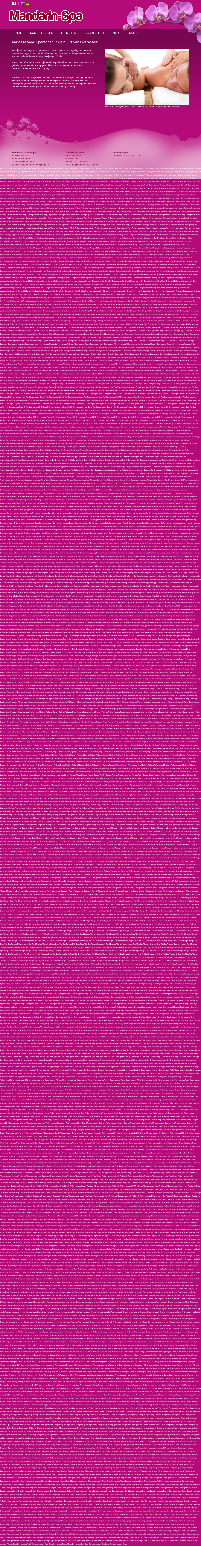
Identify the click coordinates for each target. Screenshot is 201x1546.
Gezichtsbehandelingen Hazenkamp (110, 457)
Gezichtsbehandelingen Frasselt (136, 450)
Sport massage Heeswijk (52, 994)
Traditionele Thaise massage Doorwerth (58, 1163)
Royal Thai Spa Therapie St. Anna (73, 961)
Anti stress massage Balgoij (164, 168)
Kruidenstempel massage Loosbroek (173, 675)
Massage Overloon (138, 805)
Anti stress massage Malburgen (165, 205)
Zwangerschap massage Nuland (170, 1454)
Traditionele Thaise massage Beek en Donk (98, 1149)
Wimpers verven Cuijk (63, 1355)
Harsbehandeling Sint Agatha (139, 619)
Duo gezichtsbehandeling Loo (81, 278)
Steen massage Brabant (95, 1037)
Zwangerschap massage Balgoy (61, 1408)
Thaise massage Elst (78, 1100)
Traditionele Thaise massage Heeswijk (80, 1176)
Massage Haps (82, 788)
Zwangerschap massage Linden (168, 1444)
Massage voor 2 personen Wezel (157, 891)
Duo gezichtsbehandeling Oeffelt (127, 288)
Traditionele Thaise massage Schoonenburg (119, 1212)
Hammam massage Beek (114, 510)
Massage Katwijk (49, 795)
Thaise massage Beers (83, 1090)
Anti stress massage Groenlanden (58, 188)
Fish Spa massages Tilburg (125, 420)
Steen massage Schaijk (115, 1073)
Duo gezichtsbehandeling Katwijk (81, 271)
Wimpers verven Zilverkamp (22, 1405)
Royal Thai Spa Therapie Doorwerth (141, 911)
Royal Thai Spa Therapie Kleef (47, 934)
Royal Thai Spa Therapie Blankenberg (133, 904)
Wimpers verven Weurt (60, 1401)
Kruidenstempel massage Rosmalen (12, 695)
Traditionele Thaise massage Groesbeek (47, 1173)
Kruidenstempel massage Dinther (133, 646)
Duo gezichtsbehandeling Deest (30, 248)
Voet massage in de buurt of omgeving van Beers (60, 1239)
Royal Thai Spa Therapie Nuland (131, 947)
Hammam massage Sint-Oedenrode (133, 559)
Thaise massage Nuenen (27, 1126)
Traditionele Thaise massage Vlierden (128, 1222)
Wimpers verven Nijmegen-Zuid (68, 1385)
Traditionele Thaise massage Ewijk (107, 1166)
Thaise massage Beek (23, 1090)
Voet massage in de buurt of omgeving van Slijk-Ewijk (127, 1325)
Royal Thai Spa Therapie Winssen (76, 970)
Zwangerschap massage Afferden (80, 1405)
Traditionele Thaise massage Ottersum (150, 1206)
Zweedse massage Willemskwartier (178, 1541)
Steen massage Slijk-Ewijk (41, 1077)
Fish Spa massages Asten (126, 367)
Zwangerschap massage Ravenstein (161, 1461)
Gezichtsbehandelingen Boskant (130, 440)
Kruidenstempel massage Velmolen (87, 702)
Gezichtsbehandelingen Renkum (59, 490)
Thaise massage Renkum (175, 1130)
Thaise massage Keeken (127, 1113)
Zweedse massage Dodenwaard (20, 1494)
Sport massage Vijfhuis (105, 1023)
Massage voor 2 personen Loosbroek (123, 861)
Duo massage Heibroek (162, 331)
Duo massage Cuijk (63, 321)
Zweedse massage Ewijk (46, 1498)
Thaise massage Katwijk (110, 1113)
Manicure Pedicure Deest (59, 722)
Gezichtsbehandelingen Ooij (173, 483)
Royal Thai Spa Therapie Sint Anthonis (142, 957)
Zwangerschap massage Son (92, 1468)
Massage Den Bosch (84, 781)
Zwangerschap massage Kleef (89, 1441)
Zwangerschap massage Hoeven (133, 1438)
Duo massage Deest (125, 321)
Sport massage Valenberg (155, 1020)
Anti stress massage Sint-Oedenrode (102, 221)
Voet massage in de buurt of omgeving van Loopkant (101, 1295)
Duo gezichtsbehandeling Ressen (129, 294)
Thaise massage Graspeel (103, 1103)
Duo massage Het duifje (133, 334)
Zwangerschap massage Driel (18, 1421)
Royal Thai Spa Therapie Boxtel (31, 907)
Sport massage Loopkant (118, 1004)
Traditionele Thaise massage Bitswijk (169, 1153)
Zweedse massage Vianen (171, 1537)
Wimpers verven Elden (168, 1358)
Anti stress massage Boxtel (154, 175)
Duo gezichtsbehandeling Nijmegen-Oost (147, 284)
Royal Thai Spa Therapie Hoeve (66, 931)
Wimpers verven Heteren (60, 1372)
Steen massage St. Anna (73, 1077)
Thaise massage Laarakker (58, 1116)
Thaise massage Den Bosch (42, 1096)
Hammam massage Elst (47, 523)
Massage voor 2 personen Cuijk (121, 828)
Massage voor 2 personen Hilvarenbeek (127, 851)
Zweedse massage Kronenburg (25, 1514)
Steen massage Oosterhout (48, 1070)
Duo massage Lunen (32, 344)
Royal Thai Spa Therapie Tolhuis (118, 961)
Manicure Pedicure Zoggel (37, 775)
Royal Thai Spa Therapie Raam (80, 954)
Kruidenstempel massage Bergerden (84, 639)
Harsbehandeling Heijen (173, 593)
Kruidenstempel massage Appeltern (12, 636)
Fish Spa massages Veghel (67, 423)
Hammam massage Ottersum (162, 553)
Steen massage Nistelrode (94, 1067)
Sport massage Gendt (177, 987)
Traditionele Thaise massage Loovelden (167, 1193)
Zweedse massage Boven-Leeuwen (185, 1488)
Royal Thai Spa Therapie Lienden (83, 937)
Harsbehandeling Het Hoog (167, 596)
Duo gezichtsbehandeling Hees (122, 261)
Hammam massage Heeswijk (129, 530)
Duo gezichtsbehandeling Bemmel (177, 238)
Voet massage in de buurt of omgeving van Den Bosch (164, 1249)
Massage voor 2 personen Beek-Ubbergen (132, 821)
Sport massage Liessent (54, 1004)
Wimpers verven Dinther (184, 1355)
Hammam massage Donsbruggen (87, 520)
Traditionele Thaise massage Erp (84, 1166)
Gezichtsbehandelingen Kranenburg (58, 470)
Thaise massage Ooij (150, 1126)
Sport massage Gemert (161, 987)
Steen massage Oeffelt (180, 1067)
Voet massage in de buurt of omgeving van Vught (31, 1338)
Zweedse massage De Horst (63, 1491)
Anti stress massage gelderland (96, 185)
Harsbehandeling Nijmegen (130, 609)
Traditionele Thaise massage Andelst (98, 1146)
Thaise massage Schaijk (51, 1133)
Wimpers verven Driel (81, 1358)
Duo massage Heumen (181, 334)
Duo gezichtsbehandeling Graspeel (79, 258)
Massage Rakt (186, 805)
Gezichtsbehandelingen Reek (38, 490)
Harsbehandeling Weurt (62, 629)
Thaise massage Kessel (144, 1113)
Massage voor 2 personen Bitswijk (150, 825)
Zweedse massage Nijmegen (122, 1521)
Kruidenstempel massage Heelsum (128, 659)
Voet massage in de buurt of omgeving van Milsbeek (64, 1302)
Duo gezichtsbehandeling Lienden (186, 274)
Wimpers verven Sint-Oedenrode (29, 1395)
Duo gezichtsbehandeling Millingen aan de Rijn (127, 281)
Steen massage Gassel (99, 1043)
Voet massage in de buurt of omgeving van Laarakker (150, 1289)
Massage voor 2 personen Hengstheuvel (128, 848)
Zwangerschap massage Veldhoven (128, 1471)
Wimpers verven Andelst (19, 1348)
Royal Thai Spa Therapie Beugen (40, 904)
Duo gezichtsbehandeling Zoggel (178, 311)
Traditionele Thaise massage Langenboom (84, 1189)
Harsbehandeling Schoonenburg (117, 619)
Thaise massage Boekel (62, 1093)
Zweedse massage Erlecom (12, 1498)
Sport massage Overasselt (95, 1014)
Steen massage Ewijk (67, 1043)
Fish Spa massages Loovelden (52, 404)
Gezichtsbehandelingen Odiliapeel (85, 483)
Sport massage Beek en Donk (29, 977)
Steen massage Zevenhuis (185, 1083)
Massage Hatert (92, 788)
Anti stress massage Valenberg (81, 225)
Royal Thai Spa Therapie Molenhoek (67, 944)
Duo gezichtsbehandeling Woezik (60, 311)
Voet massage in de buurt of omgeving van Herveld (33, 1279)
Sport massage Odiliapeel (147, 1010)
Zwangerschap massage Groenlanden (94, 1428)
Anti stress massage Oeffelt (183, 211)
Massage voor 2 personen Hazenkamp (36, 844)
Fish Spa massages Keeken (74, 397)
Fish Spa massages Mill (169, 404)
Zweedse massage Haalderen (117, 1501)
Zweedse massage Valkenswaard (37, 1537)
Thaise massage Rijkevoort (15, 1133)
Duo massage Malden (82, 344)
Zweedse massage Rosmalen (107, 1531)
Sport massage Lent (192, 1000)
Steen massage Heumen (98, 1053)
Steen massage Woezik (136, 1083)
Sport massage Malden (26, 1007)
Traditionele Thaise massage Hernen (103, 1179)
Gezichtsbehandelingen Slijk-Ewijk (118, 493)
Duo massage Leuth (84, 341)
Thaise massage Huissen (93, 1113)
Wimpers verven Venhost (91, 1398)
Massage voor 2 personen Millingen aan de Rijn (122, 864)
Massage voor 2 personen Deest (16, 831)
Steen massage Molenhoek (124, 1063)
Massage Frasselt (100, 785)
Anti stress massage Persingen (182, 215)
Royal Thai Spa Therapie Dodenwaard (63, 911)
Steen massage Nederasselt (143, 1063)
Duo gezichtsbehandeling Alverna (94, 235)
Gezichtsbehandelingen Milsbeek (156, 477)
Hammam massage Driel (128, 520)
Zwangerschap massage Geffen (86, 1425)
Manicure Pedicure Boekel (88, 719)
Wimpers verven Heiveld (113, 1368)
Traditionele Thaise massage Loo (89, 1193)
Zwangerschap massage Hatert (188, 1428)
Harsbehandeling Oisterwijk (169, 612)
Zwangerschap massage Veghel (105, 1471)
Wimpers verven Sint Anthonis (183, 1391)
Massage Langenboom (167, 795)
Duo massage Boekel (179, 317)
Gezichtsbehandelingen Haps (67, 457)
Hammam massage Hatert (13, 530)
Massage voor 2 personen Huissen (48, 854)
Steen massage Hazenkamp (161, 1047)
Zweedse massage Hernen (32, 1507)
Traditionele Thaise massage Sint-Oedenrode (40, 1216)
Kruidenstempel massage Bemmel (33, 639)
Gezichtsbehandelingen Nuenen (18, 483)
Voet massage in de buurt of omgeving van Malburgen (86, 1299)
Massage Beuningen (104, 778)
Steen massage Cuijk (110, 1037)
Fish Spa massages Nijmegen (103, 407)
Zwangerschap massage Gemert (132, 1425)
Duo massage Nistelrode (126, 347)
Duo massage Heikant (192, 331)
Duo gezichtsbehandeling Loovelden (152, 278)
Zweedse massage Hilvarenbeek (173, 1507)
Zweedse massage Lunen (93, 1517)
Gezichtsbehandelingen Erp (95, 450)
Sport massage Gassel (111, 987)
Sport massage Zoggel (191, 1027)
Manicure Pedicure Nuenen (185, 752)
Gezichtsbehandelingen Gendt (56, 453)
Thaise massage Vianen (57, 1140)
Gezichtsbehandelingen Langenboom (130, 470)
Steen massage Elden (7, 1043)
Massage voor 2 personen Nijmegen (55, 868)
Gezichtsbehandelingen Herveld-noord (66, 463)
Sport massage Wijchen (53, 1027)
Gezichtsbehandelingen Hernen (20, 463)
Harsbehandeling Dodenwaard (105, 583)
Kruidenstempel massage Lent (161, 672)
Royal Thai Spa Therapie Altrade (44, 898)
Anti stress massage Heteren (135, 195)
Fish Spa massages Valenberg (23, 423)
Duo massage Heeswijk (146, 331)
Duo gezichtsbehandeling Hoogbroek (12, 271)
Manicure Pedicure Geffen (39, 728)
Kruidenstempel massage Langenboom (138, 672)
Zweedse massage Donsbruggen (43, 1494)
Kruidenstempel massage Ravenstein (91, 692)
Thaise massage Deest (24, 1096)
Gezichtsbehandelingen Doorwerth (87, 447)
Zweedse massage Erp (30, 1498)
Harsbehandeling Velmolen (56, 626)
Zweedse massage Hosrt (53, 1511)
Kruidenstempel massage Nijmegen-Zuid (13, 685)
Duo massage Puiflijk (180, 351)
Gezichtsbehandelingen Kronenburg (82, 470)
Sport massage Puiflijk (146, 1014)
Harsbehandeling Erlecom (113, 586)
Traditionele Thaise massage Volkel (153, 1222)
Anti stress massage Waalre (141, 228)
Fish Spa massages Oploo (27, 414)
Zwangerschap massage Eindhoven (109, 1421)
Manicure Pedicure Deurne (99, 722)
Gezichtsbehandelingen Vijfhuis (102, 500)
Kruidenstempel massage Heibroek (25, 662)
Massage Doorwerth (169, 781)
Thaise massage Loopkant (31, 1120)
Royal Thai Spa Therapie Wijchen (25, 970)
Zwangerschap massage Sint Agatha (155, 1464)
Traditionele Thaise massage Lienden (181, 1189)
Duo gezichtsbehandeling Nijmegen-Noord (119, 284)
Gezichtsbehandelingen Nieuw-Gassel (38, 480)
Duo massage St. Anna (68, 357)
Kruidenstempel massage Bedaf (102, 636)
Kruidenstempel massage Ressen (161, 692)
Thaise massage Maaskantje (104, 1120)
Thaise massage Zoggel (175, 1143)
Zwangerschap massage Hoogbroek (156, 1438)
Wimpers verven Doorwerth (65, 1358)
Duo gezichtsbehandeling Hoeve (166, 268)
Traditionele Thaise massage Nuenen (69, 1202)
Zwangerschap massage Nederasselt (132, 1451)
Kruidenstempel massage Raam (47, 692)
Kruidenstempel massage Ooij (35, 689)
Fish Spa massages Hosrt (17, 397)
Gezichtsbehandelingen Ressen (81, 490)
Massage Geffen (123, 785)
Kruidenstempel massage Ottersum (125, 689)
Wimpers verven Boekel (173, 1352)
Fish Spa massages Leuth (95, 400)
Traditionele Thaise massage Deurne (116, 1159)
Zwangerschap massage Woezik (142, 1478)
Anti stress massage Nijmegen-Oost (35, 211)
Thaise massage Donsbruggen (137, 1096)
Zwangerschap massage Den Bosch (46, 1418)
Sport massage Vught (152, 1023)
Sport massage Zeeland (139, 1027)
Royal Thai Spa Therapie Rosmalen (42, 957)
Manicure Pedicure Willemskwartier (99, 772)
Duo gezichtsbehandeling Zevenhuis (129, 311)
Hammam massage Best (64, 513)
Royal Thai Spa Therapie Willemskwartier (51, 970)
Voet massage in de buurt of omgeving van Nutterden (120, 1309)
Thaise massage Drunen (191, 1096)
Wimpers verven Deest (131, 1355)
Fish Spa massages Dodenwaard (129, 377)
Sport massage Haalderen (119, 990)
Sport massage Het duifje (51, 997)
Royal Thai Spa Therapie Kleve (68, 934)
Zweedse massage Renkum (48, 1531)
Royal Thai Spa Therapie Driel (163, 911)
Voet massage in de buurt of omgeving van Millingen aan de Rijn (24, 1302)
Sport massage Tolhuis (89, 1020)
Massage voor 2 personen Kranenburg (13, 858)
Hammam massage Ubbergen (52, 563)
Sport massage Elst (36, 987)
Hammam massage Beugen (82, 513)
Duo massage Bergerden (68, 317)
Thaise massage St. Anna (12, 1136)
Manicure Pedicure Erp (169, 725)
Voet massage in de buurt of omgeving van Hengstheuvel (156, 1275)
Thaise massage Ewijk (125, 1100)
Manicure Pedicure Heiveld (105, 735)
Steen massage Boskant (40, 1037)
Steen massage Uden (139, 1077)
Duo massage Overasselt (130, 351)
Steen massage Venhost (85, 1080)
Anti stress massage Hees (22, 191)
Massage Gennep (173, 785)
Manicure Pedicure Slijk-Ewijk (179, 762)
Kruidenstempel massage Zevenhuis (156, 709)
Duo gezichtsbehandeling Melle (80, 281)
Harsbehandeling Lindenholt (26, 606)
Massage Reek (13, 808)
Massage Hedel (119, 788)
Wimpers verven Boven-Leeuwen (11, 1355)
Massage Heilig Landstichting (22, 791)
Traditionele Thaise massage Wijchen (130, 1226)
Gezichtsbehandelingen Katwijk (120, 467)
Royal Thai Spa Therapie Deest (166, 907)
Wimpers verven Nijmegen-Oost (47, 1385)
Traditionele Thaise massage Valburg (43, 1219)
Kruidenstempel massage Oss (103, 689)
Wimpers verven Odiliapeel (160, 1385)
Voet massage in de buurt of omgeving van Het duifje (107, 1279)
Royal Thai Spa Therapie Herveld (96, 927)
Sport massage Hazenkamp (168, 990)
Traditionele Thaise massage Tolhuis (168, 1216)
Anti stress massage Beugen (187, 172)
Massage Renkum (25, 808)
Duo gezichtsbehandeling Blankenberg (175, 241)
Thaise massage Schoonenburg (71, 1133)
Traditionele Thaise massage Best (67, 1153)
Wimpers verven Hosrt (167, 1372)
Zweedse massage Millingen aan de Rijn (13, 1521)
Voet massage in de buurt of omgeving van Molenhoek (100, 1302)
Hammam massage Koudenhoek (58, 539)
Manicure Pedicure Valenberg (131, 765)
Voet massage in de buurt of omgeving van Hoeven (121, 1282)
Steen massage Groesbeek (93, 1047)
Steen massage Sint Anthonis (174, 1073)
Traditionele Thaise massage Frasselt (131, 1166)
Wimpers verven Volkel (175, 1398)
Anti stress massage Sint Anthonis (50, 221)
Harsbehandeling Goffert (84, 589)
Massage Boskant (169, 778)
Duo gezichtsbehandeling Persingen (170, 291)
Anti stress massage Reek (78, 218)
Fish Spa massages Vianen (183, 423)
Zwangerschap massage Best (72, 1411)
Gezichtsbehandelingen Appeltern (98, 433)
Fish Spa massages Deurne (88, 377)
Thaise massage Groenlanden (139, 1103)
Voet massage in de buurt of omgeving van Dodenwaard (70, 1252)
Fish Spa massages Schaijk (123, 417)
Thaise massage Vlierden (91, 1140)
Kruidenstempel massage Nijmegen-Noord (154, 682)
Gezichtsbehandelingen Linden (59, 473)
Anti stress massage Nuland (122, 211)
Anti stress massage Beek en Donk (41, 172)
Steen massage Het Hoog (64, 1053)
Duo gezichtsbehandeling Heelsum (99, 261)
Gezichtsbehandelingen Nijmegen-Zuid (171, 480)
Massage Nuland (181, 801)
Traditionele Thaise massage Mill (120, 1196)
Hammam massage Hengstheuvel (77, 533)
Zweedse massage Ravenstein (10, 1531)
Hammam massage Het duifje (161, 533)
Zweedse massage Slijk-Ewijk (67, 1534)
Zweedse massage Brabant (27, 1491)
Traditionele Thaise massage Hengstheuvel (75, 1179)
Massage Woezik (137, 815)
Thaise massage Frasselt (141, 1100)
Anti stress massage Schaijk (179, 218)
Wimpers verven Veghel (23, 1398)
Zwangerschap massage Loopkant (39, 1448)
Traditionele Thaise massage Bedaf (48, 1149)
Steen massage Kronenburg (140, 1057)
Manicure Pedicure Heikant (60, 735)
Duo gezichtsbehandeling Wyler (82, 311)
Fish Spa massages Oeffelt (128, 410)
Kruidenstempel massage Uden (138, 699)
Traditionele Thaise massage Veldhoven (151, 1219)
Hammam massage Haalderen (176, 526)
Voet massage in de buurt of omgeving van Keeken (100, 1285)
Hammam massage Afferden (122, 506)
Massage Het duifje (121, 791)
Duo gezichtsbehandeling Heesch (144, 261)
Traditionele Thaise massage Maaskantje (18, 1196)
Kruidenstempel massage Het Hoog (99, 665)
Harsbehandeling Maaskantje (135, 606)
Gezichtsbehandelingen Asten (120, 433)
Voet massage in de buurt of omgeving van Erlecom (65, 1259)
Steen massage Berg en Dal (80, 1033)
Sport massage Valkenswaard (174, 1020)
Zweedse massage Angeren (172, 1481)
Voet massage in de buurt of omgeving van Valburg (170, 1328)
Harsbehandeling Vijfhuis (140, 626)
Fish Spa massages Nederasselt (58, 407)
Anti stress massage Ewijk (18, 185)
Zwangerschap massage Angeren (169, 1405)
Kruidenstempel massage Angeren (180, 632)
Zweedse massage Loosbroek (54, 1517)
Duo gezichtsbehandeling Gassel (82, 254)
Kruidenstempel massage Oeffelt (159, 685)
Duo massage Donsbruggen (28, 324)
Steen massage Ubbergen (122, 1077)
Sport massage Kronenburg (137, 1000)
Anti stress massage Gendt (136, 185)
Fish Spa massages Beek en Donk (23, 370)
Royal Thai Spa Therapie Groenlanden (41, 921)
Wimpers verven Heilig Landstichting (92, 1368)
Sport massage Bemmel (85, 977)
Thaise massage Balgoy (190, 1086)
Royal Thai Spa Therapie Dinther (38, 911)
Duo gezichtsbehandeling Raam (16, 294)
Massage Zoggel (5, 818)
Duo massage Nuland (157, 347)
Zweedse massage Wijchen (157, 1541)
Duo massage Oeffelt (7, 351)
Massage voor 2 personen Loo (76, 861)
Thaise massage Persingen (75, 1130)
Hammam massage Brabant (65, 516)
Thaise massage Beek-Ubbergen (64, 1090)
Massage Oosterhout (76, 805)
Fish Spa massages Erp (168, 380)
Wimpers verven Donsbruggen (45, 1358)
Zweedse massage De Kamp (83, 1491)
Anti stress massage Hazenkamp (162, 188)
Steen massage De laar (161, 1037)
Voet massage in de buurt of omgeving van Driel (24, 1256)
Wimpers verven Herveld (185, 1368)
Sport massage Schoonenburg (118, 1017)
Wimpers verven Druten (114, 1358)
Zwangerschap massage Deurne (69, 1418)
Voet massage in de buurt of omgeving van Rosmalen (60, 1322)
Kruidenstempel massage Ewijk (74, 652)
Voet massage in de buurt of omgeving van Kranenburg (76, 1289)
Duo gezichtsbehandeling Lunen (176, 278)
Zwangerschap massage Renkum (11, 1464)
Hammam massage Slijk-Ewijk (156, 559)
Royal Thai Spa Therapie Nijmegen (144, 944)
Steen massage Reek (30, 1073)
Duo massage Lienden (99, 341)
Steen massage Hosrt (186, 1053)
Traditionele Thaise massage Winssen (187, 1226)
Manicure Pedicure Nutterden (22, 755)
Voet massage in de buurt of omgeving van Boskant (48, 1246)
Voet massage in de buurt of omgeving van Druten (91, 1256)
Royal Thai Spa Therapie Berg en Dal (169, 901)
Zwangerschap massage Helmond (70, 1435)
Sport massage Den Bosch (9, 984)
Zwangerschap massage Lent (60, 1444)
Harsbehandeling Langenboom (107, 602)
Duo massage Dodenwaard (190, 321)
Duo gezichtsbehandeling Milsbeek (155, 281)
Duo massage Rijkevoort (89, 354)
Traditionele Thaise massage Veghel (125, 1219)
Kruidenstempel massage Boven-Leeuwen (99, 642)
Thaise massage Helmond (35, 1110)
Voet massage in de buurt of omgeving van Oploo (164, 1312)
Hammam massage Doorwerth (109, 520)
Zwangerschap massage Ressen (34, 1464)
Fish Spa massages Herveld (9, 394)
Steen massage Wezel (63, 1083)
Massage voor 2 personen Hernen (153, 848)
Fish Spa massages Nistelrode (28, 410)
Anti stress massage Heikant (120, 191)
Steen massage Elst (22, 1043)
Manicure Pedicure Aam (31, 712)
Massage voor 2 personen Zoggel (178, 894)
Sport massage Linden (70, 1004)
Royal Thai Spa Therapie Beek (46, 901)
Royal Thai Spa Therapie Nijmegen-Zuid (59, 947)
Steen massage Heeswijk (46, 1050)
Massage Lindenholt (54, 798)
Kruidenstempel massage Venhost (131, 702)
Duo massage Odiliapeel (190, 347)
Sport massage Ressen (47, 1017)
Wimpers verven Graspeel (9, 1365)
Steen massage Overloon (131, 1070)
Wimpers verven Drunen (97, 1358)
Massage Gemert (149, 785)
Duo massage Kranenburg (187, 337)
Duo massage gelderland (58, 327)
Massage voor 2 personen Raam (11, 878)
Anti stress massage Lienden (161, 201)
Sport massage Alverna (84, 974)
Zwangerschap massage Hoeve (110, 1438)
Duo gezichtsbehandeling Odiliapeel (104, 288)
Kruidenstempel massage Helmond (148, 662)
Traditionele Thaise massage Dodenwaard (168, 1159)
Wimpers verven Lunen (167, 1378)
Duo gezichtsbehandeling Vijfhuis (169, 304)
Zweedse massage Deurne (159, 1491)
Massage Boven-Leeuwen (183, 778)
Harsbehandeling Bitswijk (33, 579)
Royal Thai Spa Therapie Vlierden (45, 967)
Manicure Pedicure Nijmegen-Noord (96, 752)
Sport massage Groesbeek (101, 990)
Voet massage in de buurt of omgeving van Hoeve (87, 1282)
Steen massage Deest (176, 1037)
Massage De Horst (34, 781)
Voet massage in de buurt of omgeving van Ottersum (30, 1315)
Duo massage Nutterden (173, 347)
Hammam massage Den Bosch (180, 516)
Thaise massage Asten (157, 1086)
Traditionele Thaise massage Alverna (73, 1146)
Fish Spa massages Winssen (21, 430)
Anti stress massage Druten (84, 181)
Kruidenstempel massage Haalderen (12, 659)
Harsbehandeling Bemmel (107, 576)
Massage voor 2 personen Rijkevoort (151, 878)
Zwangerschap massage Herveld (142, 1435)
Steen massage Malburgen (18, 1063)
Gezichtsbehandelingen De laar (98, 443)
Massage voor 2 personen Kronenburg (39, 858)
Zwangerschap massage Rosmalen (81, 1464)
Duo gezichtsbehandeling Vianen (146, 304)
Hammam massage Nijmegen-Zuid (108, 549)
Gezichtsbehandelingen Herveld (42, 463)
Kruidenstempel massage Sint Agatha (88, 695)
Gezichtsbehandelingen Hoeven (32, 467)
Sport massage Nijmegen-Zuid (60, 1010)
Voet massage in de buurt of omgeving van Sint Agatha (170, 1322)
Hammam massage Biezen (122, 513)
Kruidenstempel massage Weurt (161, 705)
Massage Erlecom (67, 785)
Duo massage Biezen (130, 317)
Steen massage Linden (75, 1060)
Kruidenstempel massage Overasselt (149, 689)
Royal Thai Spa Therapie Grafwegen (166, 917)
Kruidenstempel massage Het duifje (75, 665)
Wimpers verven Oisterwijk (15, 1388)
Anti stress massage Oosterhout (62, 215)
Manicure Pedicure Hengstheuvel (145, 735)
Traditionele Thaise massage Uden (19, 1219)
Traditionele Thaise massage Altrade (48, 1146)
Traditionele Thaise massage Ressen (12, 1212)
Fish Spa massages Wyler (59, 430)
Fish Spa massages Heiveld (128, 390)
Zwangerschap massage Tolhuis (158, 1468)
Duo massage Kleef (138, 337)
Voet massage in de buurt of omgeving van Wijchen (37, 1342)
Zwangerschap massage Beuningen (117, 1411)
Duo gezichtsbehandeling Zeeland (105, 311)
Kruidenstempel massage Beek (123, 636)
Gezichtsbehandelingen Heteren (136, 463)
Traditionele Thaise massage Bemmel (181, 1149)
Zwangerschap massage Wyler (164, 1478)
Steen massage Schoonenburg (134, 1073)
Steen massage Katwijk (20, 1057)
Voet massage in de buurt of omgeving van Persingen (139, 1315)
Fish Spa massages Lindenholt (173, 400)
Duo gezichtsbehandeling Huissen (58, 271)
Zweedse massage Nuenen (64, 1524)
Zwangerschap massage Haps (167, 1428)
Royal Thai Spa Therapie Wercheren (157, 967)
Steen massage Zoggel (22, 1086)
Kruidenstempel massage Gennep (39, 656)
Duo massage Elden (140, 324)
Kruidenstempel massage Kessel (162, 669)
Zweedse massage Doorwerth (64, 1494)
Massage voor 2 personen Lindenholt (53, 861)
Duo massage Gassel (27, 327)
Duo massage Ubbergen (115, 357)
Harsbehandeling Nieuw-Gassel (110, 609)
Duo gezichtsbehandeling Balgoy (34, 238)
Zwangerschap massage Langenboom (37, 1444)
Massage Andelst (99, 775)
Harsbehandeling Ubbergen (118, 622)
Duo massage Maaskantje (48, 344)
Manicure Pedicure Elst (134, 725)
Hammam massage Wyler (142, 569)
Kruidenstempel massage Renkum (137, 692)
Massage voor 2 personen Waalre (62, 891)
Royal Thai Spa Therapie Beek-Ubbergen (98, 901)
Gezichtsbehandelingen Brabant (11, 443)
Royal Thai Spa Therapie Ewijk (162, 914)
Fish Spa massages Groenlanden (23, 387)
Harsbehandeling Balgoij (179, 573)
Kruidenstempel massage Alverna (134, 632)
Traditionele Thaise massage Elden (12, 1166)
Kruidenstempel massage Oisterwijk (12, 689)
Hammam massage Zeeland (160, 569)
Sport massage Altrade (68, 974)
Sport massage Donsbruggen (100, 984)
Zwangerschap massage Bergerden (50, 1411)
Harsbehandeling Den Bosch (50, 583)
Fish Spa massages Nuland (67, 410)
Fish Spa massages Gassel (23, 384)
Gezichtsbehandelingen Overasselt (83, 486)
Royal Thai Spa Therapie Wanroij (134, 967)
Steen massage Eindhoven (191, 1040)
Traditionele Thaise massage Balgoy (24, 1149)
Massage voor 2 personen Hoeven (175, 851)
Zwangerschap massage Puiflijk (96, 1461)
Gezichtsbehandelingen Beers (84, 437)
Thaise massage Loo (15, 1120)
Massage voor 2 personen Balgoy (34, 821)
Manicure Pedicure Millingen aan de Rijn (138, 748)
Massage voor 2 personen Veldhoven (29, 888)
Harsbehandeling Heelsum (85, 593)
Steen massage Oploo (64, 1070)
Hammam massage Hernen (99, 533)
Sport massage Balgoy (181, 974)
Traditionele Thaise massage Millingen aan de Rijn (148, 1196)
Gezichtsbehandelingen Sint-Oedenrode (92, 493)
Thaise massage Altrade (71, 1086)
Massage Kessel (73, 795)
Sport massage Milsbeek (96, 1007)
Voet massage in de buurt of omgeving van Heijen (173, 1272)
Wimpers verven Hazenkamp (133, 1365)
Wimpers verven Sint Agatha (163, 1391)
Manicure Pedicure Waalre (180, 768)
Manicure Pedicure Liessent (88, 745)
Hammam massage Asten (42, 510)
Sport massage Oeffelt (163, 1010)
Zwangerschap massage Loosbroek (63, 1448)
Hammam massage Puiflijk (43, 556)
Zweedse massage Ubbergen (159, 1534)
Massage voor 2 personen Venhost (99, 888)
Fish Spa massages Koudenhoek (149, 397)
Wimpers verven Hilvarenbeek (97, 1372)
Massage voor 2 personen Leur (136, 858)
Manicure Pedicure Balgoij (178, 712)
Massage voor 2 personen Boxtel (76, 828)
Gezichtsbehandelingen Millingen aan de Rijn (129, 477)
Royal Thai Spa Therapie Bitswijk (109, 904)
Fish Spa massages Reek (24, 417)
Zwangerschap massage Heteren (39, 1438)
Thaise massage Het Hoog (149, 1110)
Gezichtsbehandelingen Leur (173, 470)
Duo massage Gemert (74, 327)
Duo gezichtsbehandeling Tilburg (38, 301)
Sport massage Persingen (130, 1014)
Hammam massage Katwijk (160, 536)
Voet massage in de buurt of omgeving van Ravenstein (81, 1319)
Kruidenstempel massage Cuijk (169, 642)
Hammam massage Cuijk (83, 516)
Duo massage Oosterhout (69, 351)
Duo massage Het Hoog (150, 334)
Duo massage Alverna (42, 314)
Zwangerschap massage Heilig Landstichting (21, 1435)
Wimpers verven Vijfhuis (142, 1398)
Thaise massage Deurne (60, 1096)
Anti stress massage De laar (55, 178)
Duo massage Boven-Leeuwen (16, 321)
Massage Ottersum (110, 805)
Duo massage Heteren (165, 334)
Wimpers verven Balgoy (103, 1348)
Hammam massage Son (175, 559)
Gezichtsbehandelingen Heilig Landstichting (124, 460)
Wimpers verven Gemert (118, 1362)
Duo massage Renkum (57, 354)
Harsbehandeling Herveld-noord (128, 596)
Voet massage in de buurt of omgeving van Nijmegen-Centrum (53, 1305)
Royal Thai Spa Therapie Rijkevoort (18, 957)
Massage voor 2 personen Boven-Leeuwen (50, 828)
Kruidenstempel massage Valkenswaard (13, 702)
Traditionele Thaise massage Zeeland (62, 1229)
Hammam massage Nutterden (189, 549)
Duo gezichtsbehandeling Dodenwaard (125, 248)
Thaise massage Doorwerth (157, 1096)
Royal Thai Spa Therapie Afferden (21, 898)
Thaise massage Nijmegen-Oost (164, 1123)
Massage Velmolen (126, 811)
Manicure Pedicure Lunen (22, 748)
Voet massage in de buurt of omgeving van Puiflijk (174, 1315)
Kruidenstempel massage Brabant (147, 642)
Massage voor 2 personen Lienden (181, 858)
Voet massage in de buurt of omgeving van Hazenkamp (129, 1269)
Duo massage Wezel (29, 364)
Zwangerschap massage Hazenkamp (12, 1431)
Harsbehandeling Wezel (79, 629)
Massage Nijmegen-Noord (106, 801)
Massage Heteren (148, 791)
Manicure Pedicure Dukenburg (77, 725)
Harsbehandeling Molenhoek (69, 609)
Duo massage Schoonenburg (140, 354)
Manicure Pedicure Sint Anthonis (108, 762)
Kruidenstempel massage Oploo (81, 689)
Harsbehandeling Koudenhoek (26, 602)
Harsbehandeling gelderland (14, 589)
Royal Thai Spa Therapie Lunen (73, 941)
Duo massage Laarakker (23, 341)
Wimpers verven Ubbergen (133, 1395)
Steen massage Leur (11, 1060)
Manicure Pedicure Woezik (139, 772)
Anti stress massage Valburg (60, 225)
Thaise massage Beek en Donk (42, 1090)
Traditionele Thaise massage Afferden (23, 1146)
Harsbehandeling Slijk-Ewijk (32, 622)
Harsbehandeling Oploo (28, 616)
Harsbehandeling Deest (32, 583)
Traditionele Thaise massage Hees (29, 1176)
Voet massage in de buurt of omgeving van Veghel (80, 1332)
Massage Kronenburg (138, 795)
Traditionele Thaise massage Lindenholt (64, 1193)
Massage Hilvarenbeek (175, 791)
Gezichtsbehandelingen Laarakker (106, 470)
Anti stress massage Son (144, 221)
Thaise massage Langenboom (78, 1116)
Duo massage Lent (57, 341)
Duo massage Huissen (78, 337)
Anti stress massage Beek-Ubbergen (65, 172)
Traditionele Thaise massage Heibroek (106, 1176)
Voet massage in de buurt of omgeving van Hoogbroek (157, 1282)
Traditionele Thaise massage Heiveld (22, 1179)
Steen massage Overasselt (114, 1070)
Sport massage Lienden (37, 1004)
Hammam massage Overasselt (183, 553)
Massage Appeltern (124, 775)
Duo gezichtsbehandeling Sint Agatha (59, 298)
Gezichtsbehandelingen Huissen (98, 467)
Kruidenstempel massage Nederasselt (45, 682)
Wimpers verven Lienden (28, 1378)
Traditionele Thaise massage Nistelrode (43, 1202)
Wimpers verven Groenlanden (44, 1365)
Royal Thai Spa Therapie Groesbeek (67, 921)
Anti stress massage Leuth (142, 201)
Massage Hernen (79, 791)
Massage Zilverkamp (188, 815)
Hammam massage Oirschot (48, 553)
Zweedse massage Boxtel (9, 1491)
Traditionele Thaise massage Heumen (65, 1183)
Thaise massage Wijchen (29, 1143)
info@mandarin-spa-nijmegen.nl (34, 164)
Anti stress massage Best (169, 172)
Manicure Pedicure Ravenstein (123, 758)
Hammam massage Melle (57, 546)
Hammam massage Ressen (155, 556)
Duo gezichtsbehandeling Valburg (129, 301)
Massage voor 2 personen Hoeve (152, 851)
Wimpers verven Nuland (124, 1385)
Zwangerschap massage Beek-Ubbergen (155, 1408)
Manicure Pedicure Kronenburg (155, 742)
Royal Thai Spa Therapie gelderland (52, 917)
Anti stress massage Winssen (85, 231)
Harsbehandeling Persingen (117, 616)
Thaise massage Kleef (160, 1113)
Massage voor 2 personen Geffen (94, 838)
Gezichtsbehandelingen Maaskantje (17, 477)
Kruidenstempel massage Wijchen (11, 709)
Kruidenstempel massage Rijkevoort (185, 692)
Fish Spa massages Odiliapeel (108, 410)
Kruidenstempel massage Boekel (50, 642)
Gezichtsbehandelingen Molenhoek (179, 477)
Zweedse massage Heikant (126, 1504)
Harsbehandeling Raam (152, 616)
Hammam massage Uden (70, 563)
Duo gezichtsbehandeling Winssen (37, 311)
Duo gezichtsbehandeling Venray (124, 304)
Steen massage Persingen (149, 1070)
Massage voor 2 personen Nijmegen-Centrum (83, 868)
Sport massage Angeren (117, 974)
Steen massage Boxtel (78, 1037)
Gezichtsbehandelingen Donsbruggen (63, 447)
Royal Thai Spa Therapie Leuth (61, 937)
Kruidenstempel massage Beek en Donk (148, 636)
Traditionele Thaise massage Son (94, 1216)
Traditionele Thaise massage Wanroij (29, 1226)
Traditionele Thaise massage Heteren (39, 1183)
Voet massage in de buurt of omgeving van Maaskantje (48, 1299)
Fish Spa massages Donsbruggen (174, 377)
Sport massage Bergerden (121, 977)
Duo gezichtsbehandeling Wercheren (108, 307)
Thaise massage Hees (82, 1106)
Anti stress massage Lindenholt (22, 205)
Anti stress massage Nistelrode (82, 211)
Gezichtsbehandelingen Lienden (15, 473)
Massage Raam (175, 805)
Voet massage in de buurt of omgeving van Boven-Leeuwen (86, 1246)
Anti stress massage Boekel (90, 175)
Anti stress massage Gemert (116, 185)
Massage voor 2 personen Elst (159, 835)
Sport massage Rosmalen (82, 1017)
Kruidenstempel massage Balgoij (57, 636)
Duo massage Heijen (177, 331)
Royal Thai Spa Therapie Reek (147, 954)
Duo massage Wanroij (179, 360)
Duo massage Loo (161, 341)
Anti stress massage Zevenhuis (163, 231)
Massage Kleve (95, 795)
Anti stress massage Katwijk (100, 198)
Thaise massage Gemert (16, 1103)
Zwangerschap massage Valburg (32, 1471)
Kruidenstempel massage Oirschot (181, 685)
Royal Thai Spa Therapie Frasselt (184, 914)
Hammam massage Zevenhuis (181, 569)
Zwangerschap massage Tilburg (136, 1468)
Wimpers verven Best (68, 1352)
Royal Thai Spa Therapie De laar (145, 907)
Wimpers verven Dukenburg (131, 1358)
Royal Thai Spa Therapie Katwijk (180, 931)
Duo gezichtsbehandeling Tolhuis (60, 301)
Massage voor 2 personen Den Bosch (40, 831)
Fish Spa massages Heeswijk (23, 390)
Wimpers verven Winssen (132, 1401)
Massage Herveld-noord (106, 791)
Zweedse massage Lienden (139, 1514)
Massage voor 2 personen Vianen (146, 888)
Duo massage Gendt (89, 327)
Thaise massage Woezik (87, 1143)
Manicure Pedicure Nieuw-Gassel (26, 752)
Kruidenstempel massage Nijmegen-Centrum (125, 682)
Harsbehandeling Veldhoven (36, 626)
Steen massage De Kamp (144, 1037)
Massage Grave (26, 788)
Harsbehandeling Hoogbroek (83, 599)
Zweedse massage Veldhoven (77, 1537)
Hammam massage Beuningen (102, 513)
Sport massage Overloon (112, 1014)
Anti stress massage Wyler (123, 231)
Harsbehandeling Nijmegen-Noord (176, 609)
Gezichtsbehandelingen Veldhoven (169, 496)
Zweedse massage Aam (79, 1481)
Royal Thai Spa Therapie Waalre (111, 967)
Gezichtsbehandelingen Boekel (108, 440)
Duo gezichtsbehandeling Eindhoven (125, 251)
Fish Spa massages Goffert (138, 384)
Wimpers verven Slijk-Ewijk (50, 1395)
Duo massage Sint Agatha (159, 354)
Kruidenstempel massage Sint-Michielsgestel (143, 695)
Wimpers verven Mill (58, 1382)
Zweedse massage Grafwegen (15, 1501)
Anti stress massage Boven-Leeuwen (132, 175)
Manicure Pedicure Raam (87, 758)
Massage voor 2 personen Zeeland (104, 894)
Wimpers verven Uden (150, 1395)
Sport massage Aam (37, 974)
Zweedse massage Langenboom (68, 1514)
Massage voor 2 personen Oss (62, 874)
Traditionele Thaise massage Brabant (134, 1156)
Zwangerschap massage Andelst (147, 1405)
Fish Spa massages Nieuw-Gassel (80, 407)
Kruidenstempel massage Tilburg (69, 699)
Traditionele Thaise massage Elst (35, 1166)
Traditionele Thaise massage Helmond (48, 1179)
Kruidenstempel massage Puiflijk (25, 692)
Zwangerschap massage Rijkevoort (57, 1464)
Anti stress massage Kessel (139, 198)
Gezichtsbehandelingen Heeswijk (33, 460)
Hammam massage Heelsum (72, 530)
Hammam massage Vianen (71, 566)
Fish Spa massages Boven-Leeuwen (111, 374)
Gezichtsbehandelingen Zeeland (15, 506)
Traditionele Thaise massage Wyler (37, 1229)
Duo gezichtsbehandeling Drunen (54, 251)
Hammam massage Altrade (141, 506)
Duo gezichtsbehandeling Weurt (131, 307)
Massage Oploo (88, 805)
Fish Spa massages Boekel (70, 374)
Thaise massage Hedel (48, 1106)
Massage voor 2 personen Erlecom (181, 835)
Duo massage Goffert (119, 327)
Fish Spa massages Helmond (147, 390)
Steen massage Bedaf (170, 1030)
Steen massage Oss (79, 1070)
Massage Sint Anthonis (122, 808)
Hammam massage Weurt (23, 569)
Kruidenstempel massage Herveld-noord (48, 665)
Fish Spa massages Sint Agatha (168, 417)
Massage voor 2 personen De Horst (145, 828)
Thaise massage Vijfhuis (74, 1140)
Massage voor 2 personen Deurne (65, 831)
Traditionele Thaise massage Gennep (89, 1169)
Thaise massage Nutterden (62, 1126)
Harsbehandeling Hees (102, 593)
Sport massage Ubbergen (106, 1020)
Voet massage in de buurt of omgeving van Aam (170, 1229)
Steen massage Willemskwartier (99, 1083)
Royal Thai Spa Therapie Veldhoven (86, 964)
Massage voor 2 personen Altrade (68, 818)
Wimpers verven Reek (35, 1391)
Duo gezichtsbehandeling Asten (187, 235)
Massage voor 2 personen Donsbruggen (167, 831)
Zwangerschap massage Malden (182, 1448)
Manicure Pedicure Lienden (69, 745)
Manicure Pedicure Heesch (183, 732)
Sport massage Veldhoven (9, 1023)
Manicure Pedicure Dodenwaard (137, 722)
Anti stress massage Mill (23, 208)
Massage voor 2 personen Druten (64, 835)
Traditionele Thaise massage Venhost (27, 1222)
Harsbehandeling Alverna (92, 573)
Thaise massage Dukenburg (26, 1100)
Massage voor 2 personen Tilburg (35, 884)
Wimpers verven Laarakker (143, 1375)
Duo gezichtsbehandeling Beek (77, 238)
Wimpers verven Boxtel (30, 1355)
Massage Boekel (156, 778)
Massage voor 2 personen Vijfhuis (169, 888)
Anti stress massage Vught (122, 228)
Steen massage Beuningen (149, 1033)
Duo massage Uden (130, 357)
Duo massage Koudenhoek (169, 337)
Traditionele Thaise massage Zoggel (142, 1229)
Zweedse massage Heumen (151, 1507)
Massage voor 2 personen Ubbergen (82, 884)
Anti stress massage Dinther (134, 178)
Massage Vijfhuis (185, 811)
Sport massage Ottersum (77, 1014)
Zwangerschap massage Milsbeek (83, 1451)
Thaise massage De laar (8, 1096)
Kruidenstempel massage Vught (68, 705)
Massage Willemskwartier (110, 815)
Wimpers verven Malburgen (9, 1382)
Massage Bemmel (39, 778)
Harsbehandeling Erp (130, 586)
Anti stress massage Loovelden (103, 205)
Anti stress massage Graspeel (18, 188)
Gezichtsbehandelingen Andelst (53, 433)
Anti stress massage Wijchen (39, 231)
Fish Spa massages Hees (182, 387)
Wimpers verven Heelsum (168, 1365)
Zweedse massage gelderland (121, 1498)
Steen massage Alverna (56, 1030)
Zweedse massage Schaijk (126, 1531)
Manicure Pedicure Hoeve (125, 738)
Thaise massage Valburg (97, 1136)
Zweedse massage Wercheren (101, 1541)
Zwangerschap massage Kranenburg (159, 1441)
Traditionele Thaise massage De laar (39, 1159)
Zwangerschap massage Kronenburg (184, 1441)
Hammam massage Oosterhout (106, 553)
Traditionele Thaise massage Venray (53, 1222)
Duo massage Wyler (111, 364)
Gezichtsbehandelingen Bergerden (152, 437)
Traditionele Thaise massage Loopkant (113, 1193)
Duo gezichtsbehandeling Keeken (104, 271)
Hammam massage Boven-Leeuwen (25, 516)
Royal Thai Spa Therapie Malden (145, 941)
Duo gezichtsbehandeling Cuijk (127, 244)
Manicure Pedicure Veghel (173, 765)
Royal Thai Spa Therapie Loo (174, 937)
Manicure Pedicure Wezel (59, 772)
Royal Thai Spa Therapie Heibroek (98, 924)
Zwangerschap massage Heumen (62, 1438)
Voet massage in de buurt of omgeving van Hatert (94, 1269)
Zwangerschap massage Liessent (146, 1444)
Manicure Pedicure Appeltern (142, 712)
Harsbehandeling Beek (29, 576)
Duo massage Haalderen (23, 331)
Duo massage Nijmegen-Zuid (107, 347)
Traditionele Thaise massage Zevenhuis (88, 1229)
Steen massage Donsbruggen (87, 1040)
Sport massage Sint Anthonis (156, 1017)
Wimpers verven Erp (18, 1362)
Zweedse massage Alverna (134, 1481)
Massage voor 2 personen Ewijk (25, 838)
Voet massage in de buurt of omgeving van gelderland (69, 1262)
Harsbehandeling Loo (44, 606)
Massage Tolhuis (21, 811)
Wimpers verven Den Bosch (149, 1355)
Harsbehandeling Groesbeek (178, 589)
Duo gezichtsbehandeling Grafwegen (55, 258)
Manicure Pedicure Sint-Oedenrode (157, 762)
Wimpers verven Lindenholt (79, 1378)
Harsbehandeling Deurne (68, 583)
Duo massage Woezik (96, 364)
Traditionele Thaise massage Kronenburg (29, 1189)
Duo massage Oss (99, 351)
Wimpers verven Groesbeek (64, 1365)
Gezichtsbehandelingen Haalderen (45, 457)
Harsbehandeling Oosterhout (10, 616)
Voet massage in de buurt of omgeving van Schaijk (95, 1322)
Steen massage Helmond (154, 1050)
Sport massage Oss (61, 1014)
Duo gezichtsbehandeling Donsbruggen (178, 248)
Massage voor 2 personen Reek (80, 878)
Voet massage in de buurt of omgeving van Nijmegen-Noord (95, 1305)
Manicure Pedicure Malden (83, 748)
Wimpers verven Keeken (19, 1375)
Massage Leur (190, 795)
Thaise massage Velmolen (190, 1136)
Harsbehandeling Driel (184, 583)
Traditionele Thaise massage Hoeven (144, 1183)
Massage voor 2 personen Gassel (71, 838)
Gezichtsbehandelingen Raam (173, 486)
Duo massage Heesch (130, 331)
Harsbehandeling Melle (189, 606)
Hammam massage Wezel (41, 569)
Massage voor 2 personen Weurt (134, 891)
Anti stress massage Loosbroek (81, 205)
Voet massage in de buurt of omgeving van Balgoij (46, 1236)
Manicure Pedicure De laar (42, 722)
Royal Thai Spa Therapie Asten (158, 898)
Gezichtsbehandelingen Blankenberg (85, 440)
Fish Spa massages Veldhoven (86, 423)
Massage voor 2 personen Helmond (102, 848)
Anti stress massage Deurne (114, 178)
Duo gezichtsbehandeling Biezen (128, 241)
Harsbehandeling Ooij (185, 612)
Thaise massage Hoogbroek (59, 1113)
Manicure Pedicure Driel (22, 725)
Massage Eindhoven (33, 785)
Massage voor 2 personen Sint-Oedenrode (139, 881)
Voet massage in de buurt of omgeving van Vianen (89, 1335)
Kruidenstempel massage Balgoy (80, 636)
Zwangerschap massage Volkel (112, 1474)
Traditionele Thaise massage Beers (156, 1149)
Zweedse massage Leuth (121, 1514)
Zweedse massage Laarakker (46, 1514)
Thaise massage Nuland (44, 1126)
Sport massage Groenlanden (82, 990)
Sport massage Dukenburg (183, 984)
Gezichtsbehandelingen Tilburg (182, 493)
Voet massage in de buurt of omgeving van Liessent (160, 1292)
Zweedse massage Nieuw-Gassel (101, 1521)
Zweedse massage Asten (15, 1484)
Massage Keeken (61, 795)
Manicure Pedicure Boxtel (149, 719)
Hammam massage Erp (83, 523)
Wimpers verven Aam (150, 1345)
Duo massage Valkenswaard (179, 357)
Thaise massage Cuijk (152, 1093)
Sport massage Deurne (26, 984)
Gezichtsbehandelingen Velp (16, 500)
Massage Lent (180, 795)
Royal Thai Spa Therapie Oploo (117, 951)
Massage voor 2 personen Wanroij (85, 891)
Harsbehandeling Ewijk (145, 586)
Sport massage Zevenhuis (156, 1027)
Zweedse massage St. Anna (103, 1534)
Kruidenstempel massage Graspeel (110, 656)
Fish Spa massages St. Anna (105, 420)
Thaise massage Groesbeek (158, 1103)
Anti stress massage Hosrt (62, 198)
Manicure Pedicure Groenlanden (11, 732)
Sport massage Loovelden (154, 1004)
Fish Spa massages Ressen (62, 417)
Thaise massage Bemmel (100, 1090)
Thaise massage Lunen (86, 1120)
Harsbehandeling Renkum (25, 619)
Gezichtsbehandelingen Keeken (141, 467)
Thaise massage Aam (38, 1086)
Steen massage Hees (14, 1050)
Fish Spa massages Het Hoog (74, 394)
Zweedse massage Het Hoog (113, 1507)
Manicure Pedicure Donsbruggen (181, 722)
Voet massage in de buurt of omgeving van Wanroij (99, 1338)
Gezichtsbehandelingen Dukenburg (174, 447)
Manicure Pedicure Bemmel (113, 715)
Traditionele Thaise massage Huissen (23, 1186)
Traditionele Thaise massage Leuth (157, 1189)
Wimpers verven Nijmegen (178, 1382)
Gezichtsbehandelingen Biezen (40, 440)
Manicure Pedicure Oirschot (79, 755)
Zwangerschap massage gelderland (109, 1425)
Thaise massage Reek (158, 1130)
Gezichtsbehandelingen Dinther (186, 443)
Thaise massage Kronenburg (38, 1116)
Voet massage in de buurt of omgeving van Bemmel (95, 1239)
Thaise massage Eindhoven (45, 1100)
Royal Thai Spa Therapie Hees (30, 924)
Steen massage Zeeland (167, 1083)
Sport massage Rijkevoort (64, 1017)
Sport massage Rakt (176, 1014)
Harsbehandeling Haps (15, 593)
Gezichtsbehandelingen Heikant (99, 460)
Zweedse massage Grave (54, 1501)
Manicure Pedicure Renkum (160, 758)
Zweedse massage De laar (102, 1491)
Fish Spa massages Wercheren (117, 427)
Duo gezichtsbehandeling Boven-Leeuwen (57, 244)
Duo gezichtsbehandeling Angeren (140, 235)
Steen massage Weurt (48, 1083)
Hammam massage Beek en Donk (135, 510)
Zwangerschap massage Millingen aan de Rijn (56, 1451)
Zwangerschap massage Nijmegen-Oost (72, 1454)
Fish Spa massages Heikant (81, 390)
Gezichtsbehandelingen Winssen (148, 503)
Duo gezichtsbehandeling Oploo (53, 291)
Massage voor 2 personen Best (56, 825)
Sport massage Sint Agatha (137, 1017)
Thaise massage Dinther (77, 1096)
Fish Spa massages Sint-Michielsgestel (20, 420)
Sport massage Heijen (85, 994)
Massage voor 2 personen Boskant (23, 828)
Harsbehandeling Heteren (185, 596)
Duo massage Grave (168, 327)
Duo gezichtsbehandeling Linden (35, 278)
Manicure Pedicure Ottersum (189, 755)
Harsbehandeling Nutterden (96, 612)
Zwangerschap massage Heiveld (47, 1435)
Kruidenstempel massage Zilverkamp (181, 709)
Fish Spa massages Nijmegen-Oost (177, 407)
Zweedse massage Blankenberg (125, 1488)
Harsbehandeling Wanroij (25, 629)
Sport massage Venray (73, 1023)
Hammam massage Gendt (14, 526)
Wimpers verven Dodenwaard (24, 1358)
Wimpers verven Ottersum (98, 1388)
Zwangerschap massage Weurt (25, 1478)
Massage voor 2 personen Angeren (139, 818)
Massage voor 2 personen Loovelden (149, 861)
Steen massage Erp (53, 1043)
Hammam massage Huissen (141, 536)
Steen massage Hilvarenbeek (117, 1053)
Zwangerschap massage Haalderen (144, 1428)
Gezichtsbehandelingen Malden (63, 477)
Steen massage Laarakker (159, 1057)
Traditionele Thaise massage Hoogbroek (170, 1183)
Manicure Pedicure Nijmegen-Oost (120, 752)
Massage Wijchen (95, 815)
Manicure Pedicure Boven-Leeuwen (128, 719)
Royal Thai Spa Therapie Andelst (89, 898)
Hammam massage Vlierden (109, 566)
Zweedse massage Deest (120, 1491)
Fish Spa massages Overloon (105, 414)
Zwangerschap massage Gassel (64, 1425)
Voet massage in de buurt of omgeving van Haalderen (26, 1269)
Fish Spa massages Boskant (89, 374)
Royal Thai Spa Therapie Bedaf (25, 901)
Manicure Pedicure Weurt (41, 772)
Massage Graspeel (14, 788)
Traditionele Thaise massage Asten (175, 1146)
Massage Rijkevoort (50, 808)
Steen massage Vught (181, 1080)
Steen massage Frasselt (83, 1043)
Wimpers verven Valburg (166, 1395)
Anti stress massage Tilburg (183, 221)
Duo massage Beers (18, 317)
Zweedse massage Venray (152, 1537)
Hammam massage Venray (52, 566)
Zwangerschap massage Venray (23, 1474)
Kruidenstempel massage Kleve (10, 672)
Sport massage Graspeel (48, 990)
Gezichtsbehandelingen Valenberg (98, 496)
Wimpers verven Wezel (76, 1401)
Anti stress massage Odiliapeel (163, 211)
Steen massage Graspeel (39, 1047)
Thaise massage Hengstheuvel (55, 1110)
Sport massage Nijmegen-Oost (39, 1010)
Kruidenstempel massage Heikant (71, 662)
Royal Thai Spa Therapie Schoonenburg (90, 957)
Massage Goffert (184, 785)
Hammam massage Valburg (89, 563)
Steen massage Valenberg (172, 1077)
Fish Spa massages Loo (192, 400)
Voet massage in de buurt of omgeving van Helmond (119, 1275)
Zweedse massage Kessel (127, 1511)
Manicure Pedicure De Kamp (22, 722)
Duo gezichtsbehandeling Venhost (100, 304)
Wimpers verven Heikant (71, 1368)
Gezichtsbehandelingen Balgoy (162, 433)
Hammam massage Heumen (22, 536)
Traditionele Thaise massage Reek (156, 1209)
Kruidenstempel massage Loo (126, 675)
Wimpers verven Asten (70, 1348)
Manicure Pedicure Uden (93, 765)
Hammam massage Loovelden (157, 543)
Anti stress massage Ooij (42, 215)
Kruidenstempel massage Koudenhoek (35, 672)
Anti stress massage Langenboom (86, 201)
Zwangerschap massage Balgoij (39, 1408)
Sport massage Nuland (112, 1010)
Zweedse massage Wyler (40, 1544)
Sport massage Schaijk (99, 1017)
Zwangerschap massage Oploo (155, 1458)
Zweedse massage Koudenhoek (181, 1511)
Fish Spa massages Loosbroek (31, 404)
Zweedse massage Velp (116, 1537)
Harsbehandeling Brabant (146, 579)
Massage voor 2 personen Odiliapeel (98, 871)
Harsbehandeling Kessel (170, 599)
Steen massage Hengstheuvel (174, 1050)
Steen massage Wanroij (13, 1083)
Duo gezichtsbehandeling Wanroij (84, 307)
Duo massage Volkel (136, 360)
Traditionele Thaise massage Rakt (105, 1209)
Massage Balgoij (148, 775)
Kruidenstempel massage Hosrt (70, 669)
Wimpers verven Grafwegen (185, 1362)
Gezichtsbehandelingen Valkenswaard (123, 496)
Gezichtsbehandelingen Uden (55, 496)
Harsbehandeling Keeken (152, 599)
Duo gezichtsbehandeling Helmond (117, 264)
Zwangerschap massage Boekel (11, 1415)
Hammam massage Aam (104, 506)
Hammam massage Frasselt (118, 523)
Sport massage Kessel (52, 1000)
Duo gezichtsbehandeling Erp (16, 254)
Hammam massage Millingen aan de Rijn (96, 546)
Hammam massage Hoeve (64, 536)
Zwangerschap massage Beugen (94, 1411)
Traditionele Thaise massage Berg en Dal (14, 1153)
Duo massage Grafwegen (135, 327)
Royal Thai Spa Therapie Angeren (112, 898)
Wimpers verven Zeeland (182, 1401)
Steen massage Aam (7, 1030)
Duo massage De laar (111, 321)
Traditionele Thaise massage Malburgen (46, 1196)
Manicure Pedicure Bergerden (155, 715)
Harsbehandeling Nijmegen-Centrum (152, 609)
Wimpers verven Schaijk (123, 1391)
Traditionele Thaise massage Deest (63, 1159)
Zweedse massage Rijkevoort (86, 1531)
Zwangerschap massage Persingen (73, 1461)
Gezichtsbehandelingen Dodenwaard (12, 447)
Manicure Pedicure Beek (31, 715)
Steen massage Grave (55, 1047)
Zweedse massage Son (85, 1534)
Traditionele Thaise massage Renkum (181, 1209)
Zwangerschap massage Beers (179, 1408)
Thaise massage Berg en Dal (119, 1090)
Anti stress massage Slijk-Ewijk (125, 221)
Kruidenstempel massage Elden (179, 649)
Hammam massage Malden (39, 546)
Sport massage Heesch (36, 994)
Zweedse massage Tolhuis (140, 1534)
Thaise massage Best (155, 1090)
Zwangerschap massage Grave (70, 1428)
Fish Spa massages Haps (86, 387)
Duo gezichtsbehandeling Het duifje (45, 268)
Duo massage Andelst (57, 314)
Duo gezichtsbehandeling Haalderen (178, 258)
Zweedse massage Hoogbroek (34, 1511)
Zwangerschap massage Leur (81, 1444)
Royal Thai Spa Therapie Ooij (72, 951)
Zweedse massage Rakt (189, 1527)
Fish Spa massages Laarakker (19, 400)
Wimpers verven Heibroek (37, 1368)
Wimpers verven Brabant (47, 1355)
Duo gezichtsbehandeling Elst (170, 251)
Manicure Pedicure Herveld (184, 735)
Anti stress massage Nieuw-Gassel (137, 208)
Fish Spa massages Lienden (114, 400)
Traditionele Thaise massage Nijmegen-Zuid (15, 1202)
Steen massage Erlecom (38, 1043)
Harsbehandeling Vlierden (158, 626)
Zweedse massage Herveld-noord (71, 1507)
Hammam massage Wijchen (60, 569)
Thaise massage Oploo (185, 1126)
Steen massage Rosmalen (98, 1073)
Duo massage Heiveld (31, 334)
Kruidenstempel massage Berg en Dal (58, 639)
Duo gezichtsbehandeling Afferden (48, 235)
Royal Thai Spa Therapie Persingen (36, 954)
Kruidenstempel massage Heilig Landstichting (98, 662)
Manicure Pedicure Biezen (30, 719)
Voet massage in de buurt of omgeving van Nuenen (50, 1309)
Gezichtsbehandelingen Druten (152, 447)
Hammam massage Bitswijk (141, 513)
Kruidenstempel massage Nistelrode (40, 685)
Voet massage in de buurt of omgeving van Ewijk (131, 1259)
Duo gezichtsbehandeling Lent (122, 274)
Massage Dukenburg (19, 785)
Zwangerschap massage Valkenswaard (81, 1471)
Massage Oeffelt (26, 805)
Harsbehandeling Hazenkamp (50, 593)
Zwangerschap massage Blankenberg (187, 1411)
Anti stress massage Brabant (173, 175)
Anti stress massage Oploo (82, 215)
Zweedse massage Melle (171, 1517)
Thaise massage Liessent (160, 1116)
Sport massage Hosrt (188, 997)
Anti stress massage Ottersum (119, 215)
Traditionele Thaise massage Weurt (81, 1226)
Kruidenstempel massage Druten (107, 649)
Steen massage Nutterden (145, 1067)
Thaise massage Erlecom (94, 1100)
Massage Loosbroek (91, 798)
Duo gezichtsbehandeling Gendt (174, 254)
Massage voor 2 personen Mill (96, 864)
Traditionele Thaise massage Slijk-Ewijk (69, 1216)
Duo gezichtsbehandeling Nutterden (79, 288)
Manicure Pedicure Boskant (107, 719)
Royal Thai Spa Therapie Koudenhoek (92, 934)
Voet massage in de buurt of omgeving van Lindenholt (33, 1295)
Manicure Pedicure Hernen (165, 735)
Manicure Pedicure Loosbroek (182, 745)
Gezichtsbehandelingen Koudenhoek (33, 470)
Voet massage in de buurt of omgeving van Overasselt (67, 1315)
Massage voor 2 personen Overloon (135, 874)
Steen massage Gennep (182, 1043)
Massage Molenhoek (25, 801)
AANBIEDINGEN (41, 33)
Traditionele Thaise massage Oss (125, 1206)
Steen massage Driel (123, 1040)
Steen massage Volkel (166, 1080)
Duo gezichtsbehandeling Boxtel (82, 244)
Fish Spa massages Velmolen (107, 423)
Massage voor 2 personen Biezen (127, 825)
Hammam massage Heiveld (36, 533)
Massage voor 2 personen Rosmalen (176, 878)
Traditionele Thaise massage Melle (97, 1196)
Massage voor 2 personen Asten (186, 818)
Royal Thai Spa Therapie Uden (164, 961)
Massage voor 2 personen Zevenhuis (128, 894)
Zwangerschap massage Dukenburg (84, 1421)
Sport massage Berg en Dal (102, 977)
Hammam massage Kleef (20, 539)
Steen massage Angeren (89, 1030)
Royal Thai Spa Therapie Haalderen (92, 921)
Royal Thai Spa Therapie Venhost (153, 964)
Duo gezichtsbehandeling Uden (106, 301)
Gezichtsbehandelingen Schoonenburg (174, 490)
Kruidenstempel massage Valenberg (185, 699)
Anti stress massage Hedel (182, 188)
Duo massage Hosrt (64, 337)
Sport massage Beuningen (169, 977)
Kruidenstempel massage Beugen (128, 639)
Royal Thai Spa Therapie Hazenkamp (159, 921)
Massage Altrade (75, 775)
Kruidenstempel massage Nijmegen (97, 682)
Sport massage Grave (65, 990)
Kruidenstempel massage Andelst (157, 632)
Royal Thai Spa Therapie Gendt (98, 917)
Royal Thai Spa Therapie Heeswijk (74, 924)
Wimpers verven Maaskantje (184, 1378)
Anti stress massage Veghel (125, 225)
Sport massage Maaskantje (187, 1004)
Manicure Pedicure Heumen (84, 738)
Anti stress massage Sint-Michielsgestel (76, 221)
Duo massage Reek (42, 354)
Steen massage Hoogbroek (169, 1053)
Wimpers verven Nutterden (141, 1385)
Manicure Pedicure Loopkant (162, 745)
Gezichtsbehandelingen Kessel (163, 467)
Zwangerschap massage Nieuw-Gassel (159, 1451)
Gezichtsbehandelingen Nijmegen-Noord (117, 480)
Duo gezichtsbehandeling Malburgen (35, 281)
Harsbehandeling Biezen (16, 579)
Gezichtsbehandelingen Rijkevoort (104, 490)
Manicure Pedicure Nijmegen (47, 752)
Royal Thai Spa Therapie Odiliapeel (178, 947)
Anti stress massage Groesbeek (81, 188)
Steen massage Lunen (177, 1060)
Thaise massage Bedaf (8, 1090)
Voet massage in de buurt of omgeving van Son (161, 1325)
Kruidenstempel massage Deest (62, 646)
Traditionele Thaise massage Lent (110, 1189)
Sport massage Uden (123, 1020)
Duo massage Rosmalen (106, 354)
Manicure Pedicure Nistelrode (165, 752)
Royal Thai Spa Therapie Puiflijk (59, 954)
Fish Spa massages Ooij (186, 410)
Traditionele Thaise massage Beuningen (117, 1153)
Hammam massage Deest (160, 516)
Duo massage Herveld (97, 334)
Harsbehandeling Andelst (109, 573)
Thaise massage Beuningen (189, 1090)
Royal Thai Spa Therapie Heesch (52, 924)
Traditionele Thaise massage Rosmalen (65, 1212)
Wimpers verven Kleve (66, 1375)
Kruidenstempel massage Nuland (87, 685)
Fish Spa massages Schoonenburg (145, 417)
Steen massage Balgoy (154, 1030)
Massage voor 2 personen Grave (84, 841)
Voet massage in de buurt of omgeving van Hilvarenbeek (51, 1282)
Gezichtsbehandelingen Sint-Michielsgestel (64, 493)
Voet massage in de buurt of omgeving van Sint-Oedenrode (89, 1325)
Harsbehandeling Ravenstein (185, 616)
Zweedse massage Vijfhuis (189, 1537)
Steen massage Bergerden (99, 1033)
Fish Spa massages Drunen (34, 380)
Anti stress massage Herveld (49, 195)
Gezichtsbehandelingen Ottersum (59, 486)
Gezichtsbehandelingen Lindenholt (81, 473)
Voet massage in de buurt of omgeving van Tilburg (33, 1328)
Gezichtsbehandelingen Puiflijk (152, 486)
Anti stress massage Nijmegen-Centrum (183, 208)
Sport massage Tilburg (73, 1020)
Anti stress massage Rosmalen (159, 218)
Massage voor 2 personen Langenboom (91, 858)
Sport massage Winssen (91, 1027)
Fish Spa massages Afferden (10, 367)
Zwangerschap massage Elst (152, 1421)
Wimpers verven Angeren (36, 1348)
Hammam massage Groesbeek (154, 526)
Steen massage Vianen (117, 1080)
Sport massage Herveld (14, 997)
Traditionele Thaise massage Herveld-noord (155, 1179)
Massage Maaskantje (131, 798)
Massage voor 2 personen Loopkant (99, 861)
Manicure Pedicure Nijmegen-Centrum (71, 752)
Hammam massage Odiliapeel (10, 553)
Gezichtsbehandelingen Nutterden (62, 483)
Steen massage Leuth (25, 1060)
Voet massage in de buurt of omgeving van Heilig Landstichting (46, 1275)
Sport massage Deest (190, 980)
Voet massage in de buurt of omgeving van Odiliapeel (156, 1309)
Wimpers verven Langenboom (163, 1375)
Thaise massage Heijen (151, 1106)
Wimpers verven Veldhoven (41, 1398)
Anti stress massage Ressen (117, 218)
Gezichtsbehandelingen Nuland (40, 483)
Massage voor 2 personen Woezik (58, 894)
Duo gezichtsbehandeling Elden (148, 251)
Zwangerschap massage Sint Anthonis (181, 1464)
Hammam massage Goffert (52, 526)
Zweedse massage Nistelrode (44, 1524)
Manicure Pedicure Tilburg (38, 765)
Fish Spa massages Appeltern (107, 367)
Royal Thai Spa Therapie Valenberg (12, 964)
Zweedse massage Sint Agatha (169, 1531)
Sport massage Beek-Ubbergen (50, 977)
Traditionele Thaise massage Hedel (176, 1173)
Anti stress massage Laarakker (64, 201)
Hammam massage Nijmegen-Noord (59, 549)
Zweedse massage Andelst (153, 1481)
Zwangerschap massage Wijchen (69, 1478)
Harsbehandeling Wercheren (44, 629)
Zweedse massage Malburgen (134, 1517)
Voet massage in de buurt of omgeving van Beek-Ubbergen (24, 1239)
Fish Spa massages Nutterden (87, 410)
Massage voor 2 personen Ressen (127, 878)
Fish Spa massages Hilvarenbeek (135, 394)
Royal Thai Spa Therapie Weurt (180, 967)
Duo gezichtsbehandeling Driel (32, 251)
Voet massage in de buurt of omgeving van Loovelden (174, 1295)
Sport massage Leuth (21, 1004)
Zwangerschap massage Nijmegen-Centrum (15, 1454)
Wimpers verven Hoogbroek (149, 1372)
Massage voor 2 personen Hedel (60, 844)
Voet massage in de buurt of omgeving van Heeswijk (103, 1272)
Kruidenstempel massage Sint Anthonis (114, 695)
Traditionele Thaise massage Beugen (91, 1153)
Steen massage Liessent (58, 1060)
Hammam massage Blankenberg (162, 513)
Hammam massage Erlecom (65, 523)
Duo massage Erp (183, 324)
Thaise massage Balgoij (174, 1086)
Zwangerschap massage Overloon (49, 1461)
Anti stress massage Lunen (123, 205)
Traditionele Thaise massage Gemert (39, 1169)
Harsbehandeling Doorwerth (167, 583)
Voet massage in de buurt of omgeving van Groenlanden (149, 1265)
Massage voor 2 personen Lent (115, 858)
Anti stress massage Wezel (20, 231)
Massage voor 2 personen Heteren (78, 851)
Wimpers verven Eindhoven (151, 1358)
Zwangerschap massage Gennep (176, 1425)
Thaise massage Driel (174, 1096)
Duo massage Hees (115, 331)
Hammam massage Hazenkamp (33, 530)
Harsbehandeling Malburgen (154, 606)
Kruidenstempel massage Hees (150, 659)
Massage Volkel (11, 815)
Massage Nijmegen (71, 801)
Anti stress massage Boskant (109, 175)
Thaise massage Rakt (124, 1130)
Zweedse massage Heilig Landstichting (149, 1504)
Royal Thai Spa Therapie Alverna (67, 898)
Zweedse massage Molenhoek (57, 1521)
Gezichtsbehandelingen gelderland (11, 453)
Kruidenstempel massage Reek (115, 692)
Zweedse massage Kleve (161, 1511)
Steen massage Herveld (8, 1053)
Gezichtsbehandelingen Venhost (37, 500)
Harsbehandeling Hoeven (64, 599)
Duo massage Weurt (15, 364)
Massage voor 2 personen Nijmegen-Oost (142, 868)
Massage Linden (41, 798)
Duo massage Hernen (82, 334)
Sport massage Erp (66, 987)
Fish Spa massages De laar (30, 377)
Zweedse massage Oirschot (159, 1524)
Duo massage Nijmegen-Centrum (44, 347)
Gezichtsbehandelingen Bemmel (105, 437)
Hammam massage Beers (180, 510)
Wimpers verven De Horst (79, 1355)
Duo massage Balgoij (119, 314)
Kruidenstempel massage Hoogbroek (47, 669)
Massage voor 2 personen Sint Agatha (53, 881)
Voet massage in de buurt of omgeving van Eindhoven (164, 1256)
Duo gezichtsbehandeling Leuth (164, 274)
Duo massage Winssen (81, 364)
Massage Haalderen (69, 788)
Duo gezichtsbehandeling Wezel (153, 307)
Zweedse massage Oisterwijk (179, 1524)
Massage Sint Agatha (107, 808)
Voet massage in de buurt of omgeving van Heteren (178, 1279)
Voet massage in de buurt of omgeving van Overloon (103, 1315)
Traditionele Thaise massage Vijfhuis (103, 1222)
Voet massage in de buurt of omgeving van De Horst (24, 1249)
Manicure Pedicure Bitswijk (48, 719)
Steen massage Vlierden (150, 1080)
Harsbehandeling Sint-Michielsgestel (182, 619)
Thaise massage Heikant (167, 1106)
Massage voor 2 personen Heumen (102, 851)
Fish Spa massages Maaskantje (92, 404)
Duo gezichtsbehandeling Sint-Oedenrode (144, 298)
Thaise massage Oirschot (115, 1126)
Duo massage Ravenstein (27, 354)
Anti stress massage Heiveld (167, 191)
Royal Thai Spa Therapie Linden (129, 937)
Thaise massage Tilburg (29, 1136)
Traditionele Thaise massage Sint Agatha (148, 1212)
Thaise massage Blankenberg (44, 1093)
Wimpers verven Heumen (77, 1372)
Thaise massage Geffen (175, 1100)
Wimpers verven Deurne (167, 1355)
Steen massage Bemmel (62, 1033)
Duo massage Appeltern (89, 314)
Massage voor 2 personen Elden (137, 835)
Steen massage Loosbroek (142, 1060)
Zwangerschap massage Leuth (101, 1444)
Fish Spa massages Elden (114, 380)
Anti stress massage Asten (146, 168)
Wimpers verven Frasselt (49, 1362)
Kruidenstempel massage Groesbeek (184, 656)
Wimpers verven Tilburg (99, 1395)
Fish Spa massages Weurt (137, 427)
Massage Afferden (63, 775)
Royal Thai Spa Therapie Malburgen (122, 941)
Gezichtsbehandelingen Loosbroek (147, 473)
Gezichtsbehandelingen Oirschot (130, 483)
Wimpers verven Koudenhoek (84, 1375)
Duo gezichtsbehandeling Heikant (40, 264)
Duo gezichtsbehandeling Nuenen (33, 288)
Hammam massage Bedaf (97, 510)
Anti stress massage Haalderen (103, 188)
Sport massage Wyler (123, 1027)
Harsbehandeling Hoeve (48, 599)
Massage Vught (23, 815)
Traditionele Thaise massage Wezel (106, 1226)
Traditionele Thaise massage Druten (133, 1163)
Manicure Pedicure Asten (161, 712)
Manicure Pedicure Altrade (67, 712)
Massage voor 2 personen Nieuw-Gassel (29, 868)
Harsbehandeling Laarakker (87, 602)
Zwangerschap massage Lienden (123, 1444)
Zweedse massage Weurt (120, 1541)
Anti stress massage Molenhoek (91, 208)
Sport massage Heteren (86, 997)
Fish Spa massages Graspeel (179, 384)
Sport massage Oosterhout (30, 1014)
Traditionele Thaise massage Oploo (102, 1206)
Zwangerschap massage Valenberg (55, 1471)
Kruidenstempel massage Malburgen (74, 679)
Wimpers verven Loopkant (112, 1378)
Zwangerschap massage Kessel (68, 1441)
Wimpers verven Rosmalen (106, 1391)
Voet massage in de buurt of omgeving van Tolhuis (67, 1328)
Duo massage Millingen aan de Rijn (128, 344)
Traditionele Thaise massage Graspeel (168, 1169)
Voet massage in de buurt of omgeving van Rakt (46, 1319)
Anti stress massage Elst (164, 181)
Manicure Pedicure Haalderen (53, 732)
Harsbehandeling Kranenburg (47, 602)
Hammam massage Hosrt (122, 536)
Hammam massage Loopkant (116, 543)
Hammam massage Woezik (124, 569)
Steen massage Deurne (13, 1040)
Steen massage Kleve (83, 1057)
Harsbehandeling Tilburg (83, 622)
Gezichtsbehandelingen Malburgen (41, 477)
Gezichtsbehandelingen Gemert (34, 453)
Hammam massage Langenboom (145, 539)
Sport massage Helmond (158, 994)
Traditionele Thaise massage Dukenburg (158, 1163)
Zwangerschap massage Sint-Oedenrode (44, 1468)
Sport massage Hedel (185, 990)
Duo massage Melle (96, 344)
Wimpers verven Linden (62, 1378)
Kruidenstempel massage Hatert (57, 659)
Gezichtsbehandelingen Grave (167, 453)
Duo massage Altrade (27, 314)
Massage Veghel (100, 811)
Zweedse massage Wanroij (82, 1541)
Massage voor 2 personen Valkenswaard (179, 884)
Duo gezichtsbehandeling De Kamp (173, 244)
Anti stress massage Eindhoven (126, 181)
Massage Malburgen (146, 798)
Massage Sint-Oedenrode (159, 808)
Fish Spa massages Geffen (41, 384)
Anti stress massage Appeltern (126, 168)
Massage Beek (182, 775)
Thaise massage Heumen (184, 1110)
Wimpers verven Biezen (120, 1352)
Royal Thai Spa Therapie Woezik (100, 970)
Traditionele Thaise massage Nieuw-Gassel (62, 1199)
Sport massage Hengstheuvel (177, 994)
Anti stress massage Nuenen (102, 211)
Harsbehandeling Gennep (67, 589)
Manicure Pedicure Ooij (117, 755)
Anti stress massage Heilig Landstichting (144, 191)
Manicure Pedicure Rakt (104, 758)
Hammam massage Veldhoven (172, 563)
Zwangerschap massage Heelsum (58, 1431)
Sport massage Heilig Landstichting (122, 994)
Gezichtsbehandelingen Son (139, 493)
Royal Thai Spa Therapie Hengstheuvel (49, 927)
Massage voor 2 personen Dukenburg (87, 835)
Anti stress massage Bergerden (149, 172)
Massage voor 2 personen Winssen (34, 894)
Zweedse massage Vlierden (9, 1541)
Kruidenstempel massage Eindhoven (156, 649)
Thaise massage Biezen (8, 1093)
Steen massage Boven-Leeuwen (59, 1037)
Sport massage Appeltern (134, 974)
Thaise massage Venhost (23, 1140)
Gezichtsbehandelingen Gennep (77, 453)
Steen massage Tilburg (89, 1077)
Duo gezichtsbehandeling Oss (75, 291)
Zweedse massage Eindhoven (159, 1494)
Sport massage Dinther (42, 984)
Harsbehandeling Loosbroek (79, 606)
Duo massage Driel (62, 324)
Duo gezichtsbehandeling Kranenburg (21, 274)
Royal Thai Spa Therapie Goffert (143, 917)
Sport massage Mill (55, 1007)
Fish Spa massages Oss (45, 414)
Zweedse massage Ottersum (74, 1527)
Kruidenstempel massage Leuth (10, 675)
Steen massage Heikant (97, 1050)
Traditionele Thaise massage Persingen (31, 1209)
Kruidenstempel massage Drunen (84, 649)
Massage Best (79, 778)
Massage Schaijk (77, 808)
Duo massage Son (54, 357)
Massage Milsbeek (12, 801)
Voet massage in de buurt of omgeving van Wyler (181, 1342)
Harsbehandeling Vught (191, 626)
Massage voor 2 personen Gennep (188, 838)
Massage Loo (66, 798)
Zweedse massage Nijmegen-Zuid (22, 1524)
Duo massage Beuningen (114, 317)
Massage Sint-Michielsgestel (140, 808)
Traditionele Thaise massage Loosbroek (140, 1193)
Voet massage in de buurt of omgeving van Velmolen (151, 1332)
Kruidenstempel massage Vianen (177, 702)
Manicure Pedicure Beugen (191, 715)
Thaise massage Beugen (171, 1090)
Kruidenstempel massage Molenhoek (19, 682)
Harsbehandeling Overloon (98, 616)
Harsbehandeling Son (49, 622)
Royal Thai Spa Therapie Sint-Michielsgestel (170, 957)
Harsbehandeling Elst (97, 586)
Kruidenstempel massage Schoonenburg (61, 695)
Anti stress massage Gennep (155, 185)
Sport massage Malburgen (9, 1007)
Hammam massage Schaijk (17, 559)
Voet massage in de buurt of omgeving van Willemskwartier (74, 1342)
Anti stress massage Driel (46, 181)
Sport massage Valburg (138, 1020)
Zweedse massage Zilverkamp (99, 1544)
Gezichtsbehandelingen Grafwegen (121, 453)
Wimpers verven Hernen (168, 1368)
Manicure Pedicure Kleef (76, 742)
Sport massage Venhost (58, 1023)
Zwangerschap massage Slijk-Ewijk (70, 1468)
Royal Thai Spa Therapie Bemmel (145, 901)
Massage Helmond (51, 791)
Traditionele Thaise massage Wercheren (55, 1226)
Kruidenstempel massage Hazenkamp (81, 659)
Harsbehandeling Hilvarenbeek (28, 599)
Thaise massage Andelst (105, 1086)
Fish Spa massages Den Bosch (68, 377)
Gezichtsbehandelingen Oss (38, 486)
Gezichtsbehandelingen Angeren (76, 433)
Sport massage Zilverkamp (174, 1027)
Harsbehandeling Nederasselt (89, 609)
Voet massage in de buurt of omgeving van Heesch (68, 1272)
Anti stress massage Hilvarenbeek (177, 195)
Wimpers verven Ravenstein (18, 1391)
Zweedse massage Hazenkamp (172, 1501)
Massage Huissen (37, 795)
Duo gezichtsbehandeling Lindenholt (58, 278)
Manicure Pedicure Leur (34, 745)
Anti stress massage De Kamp (35, 178)
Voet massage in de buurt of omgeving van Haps (61, 1269)
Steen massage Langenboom (178, 1057)
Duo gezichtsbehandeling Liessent (11, 278)
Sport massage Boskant (56, 980)
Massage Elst (56, 785)
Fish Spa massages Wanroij (97, 427)
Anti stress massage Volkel (104, 228)
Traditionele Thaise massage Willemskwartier (159, 1226)
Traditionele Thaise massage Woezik (12, 1229)
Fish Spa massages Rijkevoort (82, 417)
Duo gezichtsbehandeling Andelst (117, 235)
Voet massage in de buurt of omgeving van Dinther (34, 1252)
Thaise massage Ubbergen (64, 1136)
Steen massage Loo (108, 1060)
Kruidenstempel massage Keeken (139, 669)
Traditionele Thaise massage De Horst (183, 1156)
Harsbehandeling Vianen (123, 626)
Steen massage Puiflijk (166, 1070)
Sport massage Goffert (13, 990)
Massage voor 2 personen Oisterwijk (170, 871)
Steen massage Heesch (30, 1050)
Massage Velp (138, 811)
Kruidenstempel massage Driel (62, 649)
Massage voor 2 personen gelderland (118, 838)
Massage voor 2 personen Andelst (115, 818)
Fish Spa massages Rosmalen (103, 417)
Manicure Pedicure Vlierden (127, 768)
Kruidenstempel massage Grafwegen (86, 656)
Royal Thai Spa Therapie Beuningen (63, 904)
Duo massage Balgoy (133, 314)
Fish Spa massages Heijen (63, 390)
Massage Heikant (6, 791)
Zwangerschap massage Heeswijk (125, 1431)
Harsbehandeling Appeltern (145, 573)
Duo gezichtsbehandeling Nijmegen (62, 284)
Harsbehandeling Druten (26, 586)
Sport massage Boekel (39, 980)
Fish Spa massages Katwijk (55, 397)
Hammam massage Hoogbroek (103, 536)
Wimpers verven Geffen (82, 1362)
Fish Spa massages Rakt (182, 414)
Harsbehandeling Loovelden (98, 606)
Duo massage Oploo (85, 351)
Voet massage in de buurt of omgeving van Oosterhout (129, 1312)
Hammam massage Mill (74, 546)
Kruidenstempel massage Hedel (105, 659)
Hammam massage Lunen (177, 543)
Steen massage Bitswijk (183, 1033)
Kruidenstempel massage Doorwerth (39, 649)
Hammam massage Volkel (128, 566)
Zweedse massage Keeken (109, 1511)
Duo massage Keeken (109, 337)
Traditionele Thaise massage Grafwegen (140, 1169)
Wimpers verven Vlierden (158, 1398)
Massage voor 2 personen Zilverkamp (153, 894)
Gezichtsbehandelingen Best (174, 437)
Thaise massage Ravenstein (141, 1130)
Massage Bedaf (171, 775)
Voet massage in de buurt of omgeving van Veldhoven (116, 1332)
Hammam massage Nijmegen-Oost (84, 549)
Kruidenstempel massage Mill (141, 679)
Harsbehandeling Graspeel (122, 589)
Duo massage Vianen (90, 360)
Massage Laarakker (152, 795)
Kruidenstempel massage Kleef (183, 669)
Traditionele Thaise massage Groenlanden (19, 1173)
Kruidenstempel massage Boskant (72, 642)
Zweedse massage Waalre (63, 1541)
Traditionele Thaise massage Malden (72, 1196)
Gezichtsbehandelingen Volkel (145, 500)
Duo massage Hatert (52, 331)
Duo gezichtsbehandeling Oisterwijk (174, 288)
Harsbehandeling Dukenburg (43, 586)
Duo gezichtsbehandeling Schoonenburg (33, 298)
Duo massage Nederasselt (183, 344)
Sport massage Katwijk (20, 1000)
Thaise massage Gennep (49, 1103)
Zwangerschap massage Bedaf (82, 1408)
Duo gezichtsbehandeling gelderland (128, 254)
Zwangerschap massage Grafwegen (24, 1428)
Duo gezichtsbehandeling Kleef (148, 271)
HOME (17, 33)
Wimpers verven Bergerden (51, 1352)
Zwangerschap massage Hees (80, 1431)
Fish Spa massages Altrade (29, 367)
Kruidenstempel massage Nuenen (64, 685)
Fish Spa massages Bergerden (130, 370)
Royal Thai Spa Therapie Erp (142, 914)
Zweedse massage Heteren (132, 1507)
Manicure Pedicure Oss (172, 755)
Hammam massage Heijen (168, 530)
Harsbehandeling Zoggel (47, 632)
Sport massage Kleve (82, 1000)
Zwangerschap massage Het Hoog (16, 1438)
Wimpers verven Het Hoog (42, 1372)
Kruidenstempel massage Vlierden (23, 705)
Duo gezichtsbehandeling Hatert (29, 261)
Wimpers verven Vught (191, 1398)
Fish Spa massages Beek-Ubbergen (47, 370)
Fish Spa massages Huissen (35, 397)
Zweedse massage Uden (178, 1534)
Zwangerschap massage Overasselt (26, 1461)
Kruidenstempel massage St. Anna (46, 699)
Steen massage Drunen (139, 1040)
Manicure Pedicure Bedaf (13, 715)
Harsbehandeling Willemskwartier (116, 629)
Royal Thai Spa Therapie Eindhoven (55, 914)
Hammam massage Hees (90, 530)
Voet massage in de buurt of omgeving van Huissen (31, 1285)
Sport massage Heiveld (142, 994)
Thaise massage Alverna (88, 1086)
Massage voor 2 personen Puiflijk (183, 874)
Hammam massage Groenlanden (133, 526)
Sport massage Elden (22, 987)
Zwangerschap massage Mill (30, 1451)
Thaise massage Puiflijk (92, 1130)
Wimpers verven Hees (184, 1365)
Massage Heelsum (131, 788)
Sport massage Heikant (101, 994)
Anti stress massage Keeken (120, 198)
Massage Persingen (151, 805)
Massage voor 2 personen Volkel (17, 891)
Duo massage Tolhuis (99, 357)
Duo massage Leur (70, 341)
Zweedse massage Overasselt (95, 1527)
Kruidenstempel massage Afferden (88, 632)
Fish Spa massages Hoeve (156, 394)
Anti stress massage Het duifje (94, 195)
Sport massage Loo (102, 1004)
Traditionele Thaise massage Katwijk (49, 1186)
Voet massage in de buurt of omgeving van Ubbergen (102, 1328)
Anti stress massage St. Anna (163, 221)
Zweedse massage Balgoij (33, 1484)
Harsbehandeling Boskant (88, 579)
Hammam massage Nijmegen (10, 549)
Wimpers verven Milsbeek (99, 1382)
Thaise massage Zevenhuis (138, 1143)
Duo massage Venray (75, 360)
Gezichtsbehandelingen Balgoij (141, 433)
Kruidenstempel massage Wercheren (137, 705)
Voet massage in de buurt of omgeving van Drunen (57, 1256)
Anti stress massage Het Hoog (115, 195)
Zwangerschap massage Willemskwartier (94, 1478)
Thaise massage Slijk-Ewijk (179, 1133)
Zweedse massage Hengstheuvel (11, 1507)
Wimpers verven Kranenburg (104, 1375)
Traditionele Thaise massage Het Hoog (13, 1183)
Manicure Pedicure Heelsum (146, 732)
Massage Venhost (150, 811)
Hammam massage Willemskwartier (82, 569)
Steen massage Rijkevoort (80, 1073)
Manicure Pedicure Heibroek (22, 735)
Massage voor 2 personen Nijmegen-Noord (113, 868)
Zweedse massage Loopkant (33, 1517)
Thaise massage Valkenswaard (135, 1136)
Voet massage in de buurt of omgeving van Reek (116, 1319)
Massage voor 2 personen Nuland (49, 871)
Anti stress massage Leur (124, 201)
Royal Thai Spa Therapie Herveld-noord (121, 927)
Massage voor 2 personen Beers (158, 821)
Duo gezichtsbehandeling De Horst (149, 244)
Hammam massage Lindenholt (79, 543)
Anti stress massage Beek (20, 172)
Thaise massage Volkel (108, 1140)
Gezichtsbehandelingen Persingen (129, 486)
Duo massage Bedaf (148, 314)
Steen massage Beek (185, 1030)
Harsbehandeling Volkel (175, 626)
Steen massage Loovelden (160, 1060)
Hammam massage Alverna (160, 506)
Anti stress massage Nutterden (142, 211)
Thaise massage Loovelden (69, 1120)
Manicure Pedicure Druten (58, 725)
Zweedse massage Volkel (27, 1541)
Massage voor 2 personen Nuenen (25, 871)
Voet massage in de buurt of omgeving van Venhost (21, 1335)
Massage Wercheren (59, 815)
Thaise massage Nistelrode (9, 1126)
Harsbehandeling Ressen (42, 619)
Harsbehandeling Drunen (8, 586)
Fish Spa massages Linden (153, 400)
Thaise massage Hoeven (41, 1113)
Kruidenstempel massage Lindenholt (103, 675)
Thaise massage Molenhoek (35, 1123)
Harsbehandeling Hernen (91, 596)
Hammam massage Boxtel (46, 516)
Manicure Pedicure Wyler (157, 772)
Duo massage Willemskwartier (62, 364)
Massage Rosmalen (64, 808)
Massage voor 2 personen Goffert (11, 841)
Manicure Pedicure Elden (117, 725)
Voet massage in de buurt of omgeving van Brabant (157, 1246)
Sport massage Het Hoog (68, 997)
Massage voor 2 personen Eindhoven (113, 835)
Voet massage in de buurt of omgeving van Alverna (73, 1232)
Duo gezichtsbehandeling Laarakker (73, 274)
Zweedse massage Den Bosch (139, 1491)
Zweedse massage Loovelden (74, 1517)
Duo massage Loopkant (176, 341)
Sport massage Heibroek (69, 994)
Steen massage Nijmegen (182, 1063)
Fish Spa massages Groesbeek (45, 387)
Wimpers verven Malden (27, 1382)
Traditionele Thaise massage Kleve (147, 1186)
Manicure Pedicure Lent (18, 745)
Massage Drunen (193, 781)
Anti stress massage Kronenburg (42, 201)
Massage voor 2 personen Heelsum (83, 844)
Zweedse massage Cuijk (45, 1491)
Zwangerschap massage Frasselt (42, 1425)
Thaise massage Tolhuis (46, 1136)
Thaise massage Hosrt (76, 1113)
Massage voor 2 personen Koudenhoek (187, 854)
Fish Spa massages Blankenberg (49, 374)
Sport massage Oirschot (180, 1010)
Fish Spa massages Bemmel (87, 370)
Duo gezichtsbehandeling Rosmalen (178, 294)
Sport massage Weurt (22, 1027)
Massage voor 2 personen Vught (39, 891)
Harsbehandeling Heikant (190, 593)
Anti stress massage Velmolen (167, 225)
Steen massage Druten (155, 1040)
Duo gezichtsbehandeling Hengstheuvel (143, 264)
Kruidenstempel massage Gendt (16, 656)
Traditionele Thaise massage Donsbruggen (30, 1163)
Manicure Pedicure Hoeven (144, 738)
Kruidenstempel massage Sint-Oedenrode (172, 695)
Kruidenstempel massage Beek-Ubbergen (176, 636)
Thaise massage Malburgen (123, 1120)
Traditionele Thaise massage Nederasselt (33, 1199)
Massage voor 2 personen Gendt (166, 838)
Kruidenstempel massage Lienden (33, 675)
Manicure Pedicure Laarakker (176, 742)
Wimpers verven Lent (181, 1375)
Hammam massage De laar (142, 516)
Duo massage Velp (45, 360)
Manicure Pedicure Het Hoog (46, 738)
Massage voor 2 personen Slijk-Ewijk (166, 881)
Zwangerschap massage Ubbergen (181, 1468)
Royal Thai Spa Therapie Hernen (74, 927)
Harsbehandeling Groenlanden (158, 589)
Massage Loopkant (78, 798)
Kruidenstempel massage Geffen (143, 652)
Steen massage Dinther (29, 1040)
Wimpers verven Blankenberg (155, 1352)
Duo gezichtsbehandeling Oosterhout (30, 291)
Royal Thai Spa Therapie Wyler (121, 970)
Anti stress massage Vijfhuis (65, 228)
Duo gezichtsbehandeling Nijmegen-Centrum (89, 284)
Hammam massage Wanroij (183, 566)
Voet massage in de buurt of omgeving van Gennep (172, 1262)
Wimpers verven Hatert (115, 1365)
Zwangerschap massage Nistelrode (125, 1454)
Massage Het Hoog (134, 791)
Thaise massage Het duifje (130, 1110)
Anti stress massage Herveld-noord (72, 195)
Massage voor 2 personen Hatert (11, 844)
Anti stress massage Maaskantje (143, 205)
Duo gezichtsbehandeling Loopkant (103, 278)
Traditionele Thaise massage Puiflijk (57, 1209)
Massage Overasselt (124, 805)
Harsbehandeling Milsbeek (50, 609)
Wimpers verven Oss (81, 1388)
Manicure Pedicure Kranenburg (134, 742)
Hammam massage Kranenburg (80, 539)
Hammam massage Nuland (169, 549)
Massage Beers (27, 778)
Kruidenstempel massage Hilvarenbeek (171, 665)
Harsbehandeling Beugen (179, 576)
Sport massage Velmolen (26, 1023)
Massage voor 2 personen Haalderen (161, 841)
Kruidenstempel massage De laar (40, 646)
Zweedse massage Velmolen (97, 1537)
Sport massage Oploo (47, 1014)
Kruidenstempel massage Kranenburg (61, 672)
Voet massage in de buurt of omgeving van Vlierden (158, 1335)
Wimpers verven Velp (76, 1398)
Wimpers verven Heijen (54, 1368)
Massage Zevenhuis (174, 815)
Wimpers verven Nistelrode (89, 1385)
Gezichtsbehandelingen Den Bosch (142, 443)
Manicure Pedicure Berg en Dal (133, 715)
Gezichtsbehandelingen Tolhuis (10, 496)
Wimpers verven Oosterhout (48, 1388)
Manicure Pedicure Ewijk (185, 725)
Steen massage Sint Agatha (154, 1073)
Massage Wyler (149, 815)
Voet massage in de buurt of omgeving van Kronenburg (113, 1289)
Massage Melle (170, 798)
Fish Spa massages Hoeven (174, 394)
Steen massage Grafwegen (21, 1047)
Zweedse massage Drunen (100, 1494)
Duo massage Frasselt (11, 327)
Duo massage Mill (110, 344)
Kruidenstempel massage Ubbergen (116, 699)
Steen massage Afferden (23, 1030)
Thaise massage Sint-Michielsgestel (135, 1133)
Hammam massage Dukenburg (185, 520)
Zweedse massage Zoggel (118, 1544)
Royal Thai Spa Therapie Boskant (180, 904)
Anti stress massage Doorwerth (26, 181)
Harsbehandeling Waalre (8, 629)
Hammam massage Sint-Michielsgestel (108, 559)
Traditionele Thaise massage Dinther (141, 1159)
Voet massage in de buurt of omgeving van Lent (25, 1292)
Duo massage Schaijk (122, 354)
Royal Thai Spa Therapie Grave (17, 921)
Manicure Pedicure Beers (95, 715)
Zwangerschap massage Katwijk (23, 1441)
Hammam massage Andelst (179, 506)
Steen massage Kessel (53, 1057)
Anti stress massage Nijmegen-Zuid (59, 211)
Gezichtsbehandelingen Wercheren (34, 503)
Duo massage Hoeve (17, 337)
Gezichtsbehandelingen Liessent (38, 473)
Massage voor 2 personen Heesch (129, 844)
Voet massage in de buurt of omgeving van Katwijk (66, 1285)
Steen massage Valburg (155, 1077)
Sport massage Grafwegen (31, 990)
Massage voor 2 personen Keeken (95, 854)
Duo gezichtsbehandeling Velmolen (56, 304)
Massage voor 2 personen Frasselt (47, 838)
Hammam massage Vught (146, 566)
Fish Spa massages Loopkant (10, 404)
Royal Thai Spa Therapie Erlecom (120, 914)
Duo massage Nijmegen (25, 347)
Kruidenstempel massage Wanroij (113, 705)
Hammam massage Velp (15, 566)
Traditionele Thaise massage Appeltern (150, 1146)
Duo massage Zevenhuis (142, 364)
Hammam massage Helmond (56, 533)
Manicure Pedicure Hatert (89, 732)
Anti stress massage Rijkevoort (138, 218)
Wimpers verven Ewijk (33, 1362)
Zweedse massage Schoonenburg (147, 1531)
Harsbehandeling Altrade (75, 573)
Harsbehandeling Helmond (52, 596)
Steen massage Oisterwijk (15, 1070)
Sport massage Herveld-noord (32, 997)
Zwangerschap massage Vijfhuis (68, 1474)
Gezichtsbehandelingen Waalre (187, 500)
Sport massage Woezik (108, 1027)
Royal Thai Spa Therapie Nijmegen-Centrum (171, 944)
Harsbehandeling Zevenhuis (9, 632)
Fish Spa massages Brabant (152, 374)
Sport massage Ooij (14, 1014)
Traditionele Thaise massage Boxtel (109, 1156)
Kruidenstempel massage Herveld (23, 665)
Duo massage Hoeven (31, 337)
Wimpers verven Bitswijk (136, 1352)
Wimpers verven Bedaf (119, 1348)
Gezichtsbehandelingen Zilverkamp (62, 506)
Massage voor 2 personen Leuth (158, 858)
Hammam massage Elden (30, 523)
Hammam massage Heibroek (149, 530)
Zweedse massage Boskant (163, 1488)
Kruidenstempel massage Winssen (63, 709)
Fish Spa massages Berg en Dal (108, 370)
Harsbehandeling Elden (81, 586)
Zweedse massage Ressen (67, 1531)
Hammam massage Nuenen (150, 549)
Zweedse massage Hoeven (14, 1511)
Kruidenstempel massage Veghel (39, 702)
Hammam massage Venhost (33, 566)
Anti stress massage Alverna (66, 168)
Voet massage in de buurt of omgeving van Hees (34, 1272)
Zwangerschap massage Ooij (110, 1458)
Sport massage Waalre (168, 1023)
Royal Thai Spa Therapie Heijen (121, 924)
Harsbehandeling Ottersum (61, 616)
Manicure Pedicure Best (173, 715)
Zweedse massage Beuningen (66, 1488)
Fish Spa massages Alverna (48, 367)
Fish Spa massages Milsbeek (15, 407)
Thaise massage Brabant (136, 1093)
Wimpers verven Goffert (168, 1362)
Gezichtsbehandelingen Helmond (173, 460)
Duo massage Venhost (60, 360)
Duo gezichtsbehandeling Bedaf (55, 238)
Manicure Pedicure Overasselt (10, 758)
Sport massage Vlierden (122, 1023)
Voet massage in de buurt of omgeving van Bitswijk (141, 1242)
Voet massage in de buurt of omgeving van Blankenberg (177, 1242)
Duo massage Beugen (97, 317)
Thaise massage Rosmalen (34, 1133)
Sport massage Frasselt (96, 987)
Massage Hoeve (188, 791)
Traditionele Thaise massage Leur (133, 1189)
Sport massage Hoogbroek (171, 997)
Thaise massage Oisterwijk (133, 1126)
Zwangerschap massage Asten (17, 1408)
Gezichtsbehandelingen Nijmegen (62, 480)
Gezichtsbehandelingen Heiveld (150, 460)
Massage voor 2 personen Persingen (159, 874)
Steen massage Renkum (46, 1073)
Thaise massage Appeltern (140, 1086)
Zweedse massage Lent (87, 1514)
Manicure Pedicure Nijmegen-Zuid (143, 752)
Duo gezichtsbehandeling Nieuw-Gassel (36, 284)
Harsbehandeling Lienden (173, 602)
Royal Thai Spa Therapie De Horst (98, 907)
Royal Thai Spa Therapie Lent (20, 937)
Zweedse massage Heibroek (89, 1504)
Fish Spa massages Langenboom (41, 400)
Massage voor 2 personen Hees (106, 844)
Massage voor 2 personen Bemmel (181, 821)
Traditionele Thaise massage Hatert (124, 1173)
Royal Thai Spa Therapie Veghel (62, 964)
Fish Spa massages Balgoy (163, 367)
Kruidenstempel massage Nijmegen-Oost (182, 682)
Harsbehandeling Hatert (32, 593)
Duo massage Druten (91, 324)
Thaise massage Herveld (91, 1110)
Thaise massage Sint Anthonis (112, 1133)
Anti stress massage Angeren (106, 168)
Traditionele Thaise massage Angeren (124, 1146)
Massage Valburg (58, 811)
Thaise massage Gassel (159, 1100)
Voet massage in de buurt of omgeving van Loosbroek (137, 1295)
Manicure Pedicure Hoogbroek (163, 738)
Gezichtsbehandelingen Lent (153, 470)
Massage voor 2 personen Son (189, 881)
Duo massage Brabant (49, 321)
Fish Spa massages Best (149, 370)
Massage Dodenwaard (123, 781)
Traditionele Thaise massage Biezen (144, 1153)
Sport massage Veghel (192, 1020)
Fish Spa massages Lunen (72, 404)
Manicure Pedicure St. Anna (19, 765)
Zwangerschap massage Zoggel (60, 1481)
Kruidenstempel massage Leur (182, 672)
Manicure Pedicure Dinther (117, 722)
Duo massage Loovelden (16, 344)
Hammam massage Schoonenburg (38, 559)
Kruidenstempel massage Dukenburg (131, 649)
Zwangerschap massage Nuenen (148, 1454)
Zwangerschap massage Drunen (39, 1421)
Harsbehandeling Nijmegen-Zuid (21, 612)
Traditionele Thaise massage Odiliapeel (147, 1202)
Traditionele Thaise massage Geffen (181, 1166)
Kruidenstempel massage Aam (66, 632)
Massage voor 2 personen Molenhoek (175, 864)
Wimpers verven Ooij (32, 1388)
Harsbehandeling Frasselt (161, 586)
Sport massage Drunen (150, 984)
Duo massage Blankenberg (162, 317)
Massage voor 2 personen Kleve (163, 854)
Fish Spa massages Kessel (93, 397)
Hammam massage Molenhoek (140, 546)
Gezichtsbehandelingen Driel (109, 447)
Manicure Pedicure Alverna (86, 712)
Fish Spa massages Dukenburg (73, 380)
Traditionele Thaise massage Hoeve (119, 1183)
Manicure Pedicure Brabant (168, 719)
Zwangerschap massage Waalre (155, 1474)
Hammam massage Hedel (53, 530)
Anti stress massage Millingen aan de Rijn (46, 208)
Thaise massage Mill (173, 1120)
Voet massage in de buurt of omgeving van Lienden (125, 1292)
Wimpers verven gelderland (100, 1362)
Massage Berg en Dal (53, 778)
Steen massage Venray (101, 1080)
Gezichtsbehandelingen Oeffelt (108, 483)
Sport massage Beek (12, 977)
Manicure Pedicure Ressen (179, 758)
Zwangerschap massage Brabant (106, 1415)
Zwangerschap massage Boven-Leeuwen (59, 1415)
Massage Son (186, 808)
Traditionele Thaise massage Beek (72, 1149)
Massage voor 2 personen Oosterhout (16, 874)
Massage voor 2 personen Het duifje (29, 851)
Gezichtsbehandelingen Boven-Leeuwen (155, 440)
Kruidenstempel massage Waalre (90, 705)
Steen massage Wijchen (80, 1083)
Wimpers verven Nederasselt (138, 1382)
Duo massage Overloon (147, 351)
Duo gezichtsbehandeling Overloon (146, 291)
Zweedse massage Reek (29, 1531)
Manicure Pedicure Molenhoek (182, 748)
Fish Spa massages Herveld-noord (31, 394)
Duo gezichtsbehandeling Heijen (17, 264)
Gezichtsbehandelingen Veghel (147, 496)
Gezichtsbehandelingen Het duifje (91, 463)
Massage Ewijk (88, 785)
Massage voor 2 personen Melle (74, 864)
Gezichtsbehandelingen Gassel (157, 450)
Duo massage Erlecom (168, 324)
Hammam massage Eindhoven (10, 523)
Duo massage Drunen (76, 324)
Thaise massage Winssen (69, 1143)
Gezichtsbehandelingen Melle (84, 477)
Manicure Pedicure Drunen (40, 725)
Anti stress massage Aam (8, 168)
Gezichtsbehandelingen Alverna (32, 433)
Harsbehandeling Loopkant (60, 606)
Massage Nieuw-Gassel (56, 801)
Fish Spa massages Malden (134, 404)
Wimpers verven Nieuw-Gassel (158, 1382)
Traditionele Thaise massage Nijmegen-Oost (183, 1199)
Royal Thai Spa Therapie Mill (187, 941)
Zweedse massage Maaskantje (113, 1517)
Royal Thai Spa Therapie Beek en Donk (70, 901)
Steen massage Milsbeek (106, 1063)
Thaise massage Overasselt (37, 1130)
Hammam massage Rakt (79, 556)
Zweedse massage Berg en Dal (189, 1484)
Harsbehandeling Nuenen (60, 612)
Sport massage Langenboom (174, 1000)
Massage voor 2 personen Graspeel (61, 841)
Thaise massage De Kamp (187, 1093)
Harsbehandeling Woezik (154, 629)
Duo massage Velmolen (31, 360)
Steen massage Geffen (115, 1043)
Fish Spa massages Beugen (167, 370)
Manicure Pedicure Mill (116, 748)
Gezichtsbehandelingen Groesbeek (21, 457)
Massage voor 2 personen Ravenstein (56, 878)
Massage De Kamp (47, 781)
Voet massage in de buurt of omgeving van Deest (129, 1249)
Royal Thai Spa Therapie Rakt (102, 954)
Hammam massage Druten (165, 520)
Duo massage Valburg (145, 357)
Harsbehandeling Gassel (179, 586)
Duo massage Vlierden (120, 360)
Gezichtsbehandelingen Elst (54, 450)
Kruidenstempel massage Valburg (161, 699)
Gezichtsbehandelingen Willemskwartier (123, 503)
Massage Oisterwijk (52, 805)
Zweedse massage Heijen (108, 1504)
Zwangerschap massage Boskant (33, 1415)
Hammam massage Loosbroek (136, 543)
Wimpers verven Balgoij (87, 1348)
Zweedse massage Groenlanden (75, 1501)
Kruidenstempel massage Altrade (112, 632)
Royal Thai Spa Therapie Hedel (183, 921)
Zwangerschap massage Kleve (110, 1441)
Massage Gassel (111, 785)
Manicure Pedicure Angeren (123, 712)
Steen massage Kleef (68, 1057)
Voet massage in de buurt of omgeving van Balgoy (81, 1236)
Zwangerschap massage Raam (117, 1461)
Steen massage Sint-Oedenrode (21, 1077)
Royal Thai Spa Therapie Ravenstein (124, 954)
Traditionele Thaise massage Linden (38, 1193)
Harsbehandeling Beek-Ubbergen (70, 576)
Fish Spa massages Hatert (104, 387)
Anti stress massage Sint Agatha (28, 221)
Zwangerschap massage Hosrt (179, 1438)
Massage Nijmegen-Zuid (141, 801)
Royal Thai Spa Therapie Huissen (157, 931)
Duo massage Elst (154, 324)
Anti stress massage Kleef (158, 198)
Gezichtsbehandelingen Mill (104, 477)
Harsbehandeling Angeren (127, 573)
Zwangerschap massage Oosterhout (132, 1458)
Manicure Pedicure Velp (36, 768)
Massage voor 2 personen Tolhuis (58, 884)
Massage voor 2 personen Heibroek (177, 844)
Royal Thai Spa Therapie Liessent (106, 937)
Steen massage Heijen (80, 1050)
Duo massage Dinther (173, 321)
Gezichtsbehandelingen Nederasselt (12, 480)
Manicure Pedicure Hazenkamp (109, 732)
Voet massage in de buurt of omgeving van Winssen (112, 1342)
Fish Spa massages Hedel (145, 387)
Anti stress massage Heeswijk (61, 191)
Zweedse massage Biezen (86, 1488)
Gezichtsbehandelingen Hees (176, 457)
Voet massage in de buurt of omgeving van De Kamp (60, 1249)
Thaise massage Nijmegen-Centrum (118, 1123)
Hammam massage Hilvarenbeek (43, 536)
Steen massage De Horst (126, 1037)
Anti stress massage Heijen (101, 191)
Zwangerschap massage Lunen (110, 1448)
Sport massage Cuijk (125, 980)
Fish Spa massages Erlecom (150, 380)
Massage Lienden (17, 798)
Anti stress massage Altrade (47, 168)
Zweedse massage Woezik (22, 1544)
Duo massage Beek (162, 314)
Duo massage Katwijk (94, 337)
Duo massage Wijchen (44, 364)
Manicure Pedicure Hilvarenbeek (105, 738)
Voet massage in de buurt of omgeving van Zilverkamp (90, 1345)
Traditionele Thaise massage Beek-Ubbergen (129, 1149)
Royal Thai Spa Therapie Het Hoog (170, 927)
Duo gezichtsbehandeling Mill (101, 281)
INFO (115, 33)
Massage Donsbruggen (154, 781)
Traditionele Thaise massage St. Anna (118, 1216)
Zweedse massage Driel (83, 1494)
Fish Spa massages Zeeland (78, 430)
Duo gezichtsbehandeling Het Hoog (69, 268)
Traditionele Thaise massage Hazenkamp (150, 1173)
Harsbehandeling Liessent (191, 602)
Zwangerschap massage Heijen (170, 1431)
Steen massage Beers (46, 1033)
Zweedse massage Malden (154, 1517)
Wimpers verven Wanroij (25, 1401)
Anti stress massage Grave (38, 188)
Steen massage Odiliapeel (163, 1067)
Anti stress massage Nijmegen (159, 208)
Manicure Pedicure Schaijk (43, 762)
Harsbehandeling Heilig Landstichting (12, 596)
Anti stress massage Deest (74, 178)
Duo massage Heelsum (100, 331)
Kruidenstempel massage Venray (154, 702)
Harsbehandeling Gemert (33, 589)
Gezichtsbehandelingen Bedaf (183, 433)
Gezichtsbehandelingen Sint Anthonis (37, 493)
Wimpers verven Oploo (66, 1388)
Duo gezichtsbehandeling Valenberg (153, 301)
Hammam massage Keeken (179, 536)
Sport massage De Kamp (157, 980)
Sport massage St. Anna (58, 1020)
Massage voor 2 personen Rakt (33, 878)
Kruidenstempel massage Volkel (46, 705)
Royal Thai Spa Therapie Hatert (135, 921)
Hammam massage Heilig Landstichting (13, 533)
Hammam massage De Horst (102, 516)
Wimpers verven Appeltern (54, 1348)
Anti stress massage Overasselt (140, 215)
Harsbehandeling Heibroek (155, 593)
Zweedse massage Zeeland (58, 1544)
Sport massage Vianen (89, 1023)
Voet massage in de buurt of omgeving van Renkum (150, 1319)
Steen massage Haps (128, 1047)
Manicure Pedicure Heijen (41, 735)
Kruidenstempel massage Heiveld (125, 662)
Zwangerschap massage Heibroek (148, 1431)
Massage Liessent (30, 798)
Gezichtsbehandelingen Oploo (18, 486)
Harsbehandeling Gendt (50, 589)
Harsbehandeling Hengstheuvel (71, 596)
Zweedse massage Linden (177, 1514)
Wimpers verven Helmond (130, 1368)
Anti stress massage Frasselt (37, 185)
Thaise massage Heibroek (134, 1106)
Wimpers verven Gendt (134, 1362)
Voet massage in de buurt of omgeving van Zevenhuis (53, 1345)
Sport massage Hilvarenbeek (120, 997)
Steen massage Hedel (178, 1047)
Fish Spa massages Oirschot (147, 410)
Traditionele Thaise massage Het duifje (184, 1179)
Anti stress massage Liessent (181, 201)
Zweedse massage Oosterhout (20, 1527)
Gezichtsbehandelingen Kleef (184, 467)
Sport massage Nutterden (129, 1010)
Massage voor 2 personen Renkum (103, 878)
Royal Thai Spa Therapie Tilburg (96, 961)
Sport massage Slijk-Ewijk (26, 1020)
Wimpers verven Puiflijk (170, 1388)
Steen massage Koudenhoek (101, 1057)
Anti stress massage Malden (186, 205)
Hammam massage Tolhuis (32, 563)
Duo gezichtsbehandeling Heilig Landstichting (67, 264)
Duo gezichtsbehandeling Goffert (31, 258)
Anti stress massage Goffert (174, 185)
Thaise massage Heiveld (18, 1110)
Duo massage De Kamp (95, 321)
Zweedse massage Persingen (135, 1527)
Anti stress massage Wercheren (181, 228)
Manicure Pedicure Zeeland (175, 772)
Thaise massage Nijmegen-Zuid (185, 1123)
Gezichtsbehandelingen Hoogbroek (55, 467)
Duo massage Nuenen (142, 347)
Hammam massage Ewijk (100, 523)
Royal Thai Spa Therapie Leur (40, 937)
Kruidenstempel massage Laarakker (112, 672)
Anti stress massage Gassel (57, 185)
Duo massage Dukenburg (107, 324)
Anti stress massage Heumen (156, 195)
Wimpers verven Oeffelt (177, 1385)
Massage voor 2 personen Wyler (81, 894)
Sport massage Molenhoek (114, 1007)
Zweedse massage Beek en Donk (107, 1484)
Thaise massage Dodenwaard (96, 1096)
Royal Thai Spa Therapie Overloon (11, 954)
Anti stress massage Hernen (30, 195)
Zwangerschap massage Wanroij (177, 1474)
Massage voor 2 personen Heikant (23, 848)
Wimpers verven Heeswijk (19, 1368)
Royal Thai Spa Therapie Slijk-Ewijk (30, 961)
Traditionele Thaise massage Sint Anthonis (176, 1212)
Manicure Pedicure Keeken (40, 742)
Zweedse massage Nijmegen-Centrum (146, 1521)
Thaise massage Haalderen (178, 1103)
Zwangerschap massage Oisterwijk (88, 1458)
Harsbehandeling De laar (15, 583)
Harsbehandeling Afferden (57, 573)
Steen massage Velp (69, 1080)
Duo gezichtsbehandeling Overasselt (122, 291)
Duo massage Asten (104, 314)
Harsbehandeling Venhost (89, 626)
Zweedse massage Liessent (158, 1514)
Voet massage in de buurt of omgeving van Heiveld (84, 1275)
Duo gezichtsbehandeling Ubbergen (84, 301)
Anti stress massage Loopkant (60, 205)
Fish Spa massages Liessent (134, 400)
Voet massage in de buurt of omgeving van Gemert (104, 1262)
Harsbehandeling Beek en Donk (48, 576)
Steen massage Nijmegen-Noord (31, 1067)
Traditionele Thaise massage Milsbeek (178, 1196)
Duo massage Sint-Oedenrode (20, 357)
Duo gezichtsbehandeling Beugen (80, 241)
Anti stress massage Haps (122, 188)
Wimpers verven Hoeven (131, 1372)
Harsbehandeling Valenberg (171, 622)
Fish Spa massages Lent (61, 400)
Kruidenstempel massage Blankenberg (25, 642)
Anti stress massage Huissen (81, 198)
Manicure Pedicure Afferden (48, 712)
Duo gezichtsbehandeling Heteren (93, 268)
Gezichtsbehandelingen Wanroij (10, 503)
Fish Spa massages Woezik (40, 430)
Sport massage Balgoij (165, 974)
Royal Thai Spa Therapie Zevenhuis (168, 970)
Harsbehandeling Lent (125, 602)
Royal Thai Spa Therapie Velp (132, 964)
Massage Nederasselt (40, 801)
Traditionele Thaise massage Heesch (54, 1176)
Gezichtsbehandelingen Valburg (75, 496)
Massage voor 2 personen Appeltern (163, 818)
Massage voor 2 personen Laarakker (65, 858)
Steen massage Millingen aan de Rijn (84, 1063)
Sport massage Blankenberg (21, 980)
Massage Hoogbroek (13, 795)
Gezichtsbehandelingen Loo (103, 473)
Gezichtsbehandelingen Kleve (10, 470)
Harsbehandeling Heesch (119, 593)
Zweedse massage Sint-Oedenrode (44, 1534)
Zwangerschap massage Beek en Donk (127, 1408)
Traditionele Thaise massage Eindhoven (186, 1163)
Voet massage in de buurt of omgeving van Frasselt (165, 1259)
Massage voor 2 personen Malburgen (27, 864)
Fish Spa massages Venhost (144, 423)
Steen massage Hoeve (135, 1053)
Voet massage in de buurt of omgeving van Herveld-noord (69, 1279)
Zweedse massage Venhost (133, 1537)
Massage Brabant (11, 781)
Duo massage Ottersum (113, 351)
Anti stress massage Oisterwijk (23, 215)
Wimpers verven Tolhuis (116, 1395)
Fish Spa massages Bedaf (182, 367)
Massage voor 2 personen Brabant (99, 828)
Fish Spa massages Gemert (81, 384)
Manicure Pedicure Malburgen (63, 748)
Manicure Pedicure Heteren (65, 738)
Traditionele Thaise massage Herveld (128, 1179)
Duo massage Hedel (85, 331)
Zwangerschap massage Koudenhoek (133, 1441)
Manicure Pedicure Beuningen (10, 719)
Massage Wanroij (46, 815)
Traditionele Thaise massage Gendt (64, 1169)
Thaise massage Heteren (166, 1110)
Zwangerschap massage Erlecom (174, 1421)
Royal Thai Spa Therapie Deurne (16, 911)
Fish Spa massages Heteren (93, 394)
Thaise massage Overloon (56, 1130)
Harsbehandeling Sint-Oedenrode (11, 622)
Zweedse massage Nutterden (102, 1524)
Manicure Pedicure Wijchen (77, 772)
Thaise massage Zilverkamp (157, 1143)
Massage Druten (5, 785)
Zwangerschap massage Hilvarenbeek (86, 1438)
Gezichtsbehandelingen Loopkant (124, 473)
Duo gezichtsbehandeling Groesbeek (152, 258)
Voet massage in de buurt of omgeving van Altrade (38, 1232)
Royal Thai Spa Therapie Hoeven (89, 931)
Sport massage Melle (42, 1007)
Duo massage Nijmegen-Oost (87, 347)
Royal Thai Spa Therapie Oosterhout (94, 951)
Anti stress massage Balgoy (183, 168)
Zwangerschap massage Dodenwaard (115, 1418)
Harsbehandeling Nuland (78, 612)
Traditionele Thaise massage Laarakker (56, 1189)
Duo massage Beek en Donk (178, 314)
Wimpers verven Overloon (134, 1388)
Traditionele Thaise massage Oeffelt (173, 1202)
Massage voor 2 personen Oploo (40, 874)
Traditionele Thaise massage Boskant (53, 1156)
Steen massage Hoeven (151, 1053)
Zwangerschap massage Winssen (119, 1478)
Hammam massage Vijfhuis (90, 566)
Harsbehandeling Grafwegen (102, 589)
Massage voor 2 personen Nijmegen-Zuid (170, 868)
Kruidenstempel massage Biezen (177, 639)
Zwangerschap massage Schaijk (105, 1464)
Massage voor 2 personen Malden (52, 864)
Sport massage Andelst (101, 974)
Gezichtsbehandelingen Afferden (180, 430)
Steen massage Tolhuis (105, 1077)
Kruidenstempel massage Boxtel (124, 642)
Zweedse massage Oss (56, 1527)
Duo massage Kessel (124, 337)
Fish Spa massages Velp (126, 423)
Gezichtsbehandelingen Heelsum (155, 457)
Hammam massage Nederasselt (162, 546)
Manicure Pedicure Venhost (53, 768)
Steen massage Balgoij (138, 1030)
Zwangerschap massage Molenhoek (108, 1451)
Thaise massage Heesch (98, 1106)
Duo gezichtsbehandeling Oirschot (150, 288)
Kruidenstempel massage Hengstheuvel (174, 662)
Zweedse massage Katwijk (90, 1511)
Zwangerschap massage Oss (176, 1458)
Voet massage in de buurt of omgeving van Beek (148, 1236)
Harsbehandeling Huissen (118, 599)
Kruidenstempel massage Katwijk (116, 669)
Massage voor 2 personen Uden (106, 884)
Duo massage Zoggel (176, 364)
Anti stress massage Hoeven (21, 198)
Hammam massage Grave (112, 526)
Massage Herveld (92, 791)
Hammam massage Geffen (156, 523)
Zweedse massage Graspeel (36, 1501)
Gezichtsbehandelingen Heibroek (56, 460)
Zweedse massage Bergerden (10, 1488)
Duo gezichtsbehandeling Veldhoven (32, 304)
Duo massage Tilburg (84, 357)
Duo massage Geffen (42, 327)
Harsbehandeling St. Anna (66, 622)
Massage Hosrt (26, 795)
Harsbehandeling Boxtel (129, 579)
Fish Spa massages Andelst (67, 367)
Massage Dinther (109, 781)
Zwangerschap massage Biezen (140, 1411)
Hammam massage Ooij (88, 553)
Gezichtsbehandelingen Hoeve (10, 467)
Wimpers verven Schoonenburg (142, 1391)
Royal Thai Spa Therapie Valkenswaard (38, 964)
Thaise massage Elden (63, 1100)
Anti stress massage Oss (100, 215)
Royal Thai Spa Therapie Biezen (87, 904)
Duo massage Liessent (115, 341)
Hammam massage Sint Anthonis (83, 559)
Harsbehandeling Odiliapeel (115, 612)
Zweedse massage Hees (32, 1504)
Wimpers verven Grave (26, 1365)
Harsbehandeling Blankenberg (52, 579)
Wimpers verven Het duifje (24, 1372)
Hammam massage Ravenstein (98, 556)
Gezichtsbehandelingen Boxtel (179, 440)
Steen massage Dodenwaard (47, 1040)
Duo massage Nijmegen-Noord (66, 347)
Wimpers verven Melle (43, 1382)
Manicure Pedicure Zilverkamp (18, 775)
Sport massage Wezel (37, 1027)
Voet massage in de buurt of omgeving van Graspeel (78, 1265)
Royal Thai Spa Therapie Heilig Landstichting (170, 924)
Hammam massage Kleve (37, 539)
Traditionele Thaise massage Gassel (157, 1166)
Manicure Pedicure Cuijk (186, 719)
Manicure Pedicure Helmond (123, 735)
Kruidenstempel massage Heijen (48, 662)
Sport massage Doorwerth (119, 984)
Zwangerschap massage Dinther (91, 1418)
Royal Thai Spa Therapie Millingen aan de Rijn (15, 944)
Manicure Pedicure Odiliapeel (42, 755)
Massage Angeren (111, 775)
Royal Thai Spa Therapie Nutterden (154, 947)
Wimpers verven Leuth (11, 1378)
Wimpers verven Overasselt (116, 1388)
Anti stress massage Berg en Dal (128, 172)
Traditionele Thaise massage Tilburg (143, 1216)
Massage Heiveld (38, 791)
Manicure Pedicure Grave (191, 728)
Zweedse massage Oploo (39, 1527)
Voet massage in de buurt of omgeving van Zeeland (17, 1345)
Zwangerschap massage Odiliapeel (19, 1458)
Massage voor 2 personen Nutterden (73, 871)
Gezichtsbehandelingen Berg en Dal (129, 437)
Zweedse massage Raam (172, 1527)
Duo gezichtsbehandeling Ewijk (37, 254)
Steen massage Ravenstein (13, 1073)
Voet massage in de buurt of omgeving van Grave (113, 1265)
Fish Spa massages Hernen (190, 390)
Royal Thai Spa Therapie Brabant (54, 907)
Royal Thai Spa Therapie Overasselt (185, 951)
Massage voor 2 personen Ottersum (85, 874)
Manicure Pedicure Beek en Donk (51, 715)
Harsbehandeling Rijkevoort (61, 619)
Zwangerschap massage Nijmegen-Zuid (99, 1454)
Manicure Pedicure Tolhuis (56, 765)
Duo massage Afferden (11, 314)
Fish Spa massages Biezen (9, 374)
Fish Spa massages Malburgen (113, 404)
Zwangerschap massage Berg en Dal (25, 1411)
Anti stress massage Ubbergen (22, 225)
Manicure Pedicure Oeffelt (61, 755)
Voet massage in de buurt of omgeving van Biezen (107, 1242)
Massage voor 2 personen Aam (22, 818)
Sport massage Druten (165, 984)
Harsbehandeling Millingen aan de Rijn (28, 609)
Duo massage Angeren (73, 314)
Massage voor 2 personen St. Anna (12, 884)
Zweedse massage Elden (178, 1494)
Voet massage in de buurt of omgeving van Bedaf (114, 1236)
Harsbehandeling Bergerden (146, 576)
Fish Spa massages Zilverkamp (119, 430)
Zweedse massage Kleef (144, 1511)
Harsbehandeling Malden (173, 606)
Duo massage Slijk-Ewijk (39, 357)
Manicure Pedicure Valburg (112, 765)
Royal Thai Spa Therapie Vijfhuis (23, 967)
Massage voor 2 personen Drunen (40, 835)
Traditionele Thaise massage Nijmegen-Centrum (120, 1199)
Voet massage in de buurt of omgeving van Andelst (107, 1232)
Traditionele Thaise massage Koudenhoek (173, 1186)
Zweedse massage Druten (119, 1494)
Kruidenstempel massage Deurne (110, 646)
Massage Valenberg (71, 811)
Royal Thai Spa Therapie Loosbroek (25, 941)
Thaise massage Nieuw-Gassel (76, 1123)
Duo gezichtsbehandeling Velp (79, 304)
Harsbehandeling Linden (8, 606)
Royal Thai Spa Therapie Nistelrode (85, 947)
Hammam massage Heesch (109, 530)
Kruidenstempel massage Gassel (120, 652)
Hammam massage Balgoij (60, 510)
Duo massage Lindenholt (146, 341)
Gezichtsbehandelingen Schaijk (149, 490)
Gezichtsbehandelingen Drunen (130, 447)
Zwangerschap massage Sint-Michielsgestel (15, 1468)
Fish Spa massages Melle (152, 404)
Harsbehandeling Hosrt (101, 599)
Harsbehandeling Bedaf (13, 576)
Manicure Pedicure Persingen (50, 758)
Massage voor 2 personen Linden (29, 861)
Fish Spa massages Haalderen (67, 387)
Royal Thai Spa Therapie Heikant (143, 924)
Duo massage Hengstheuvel (64, 334)
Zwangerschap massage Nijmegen (183, 1451)
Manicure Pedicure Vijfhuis (108, 768)
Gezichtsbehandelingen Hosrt (77, 467)
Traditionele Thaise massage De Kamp (13, 1159)
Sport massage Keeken (36, 1000)
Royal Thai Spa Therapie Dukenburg (30, 914)
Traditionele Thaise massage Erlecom (59, 1166)
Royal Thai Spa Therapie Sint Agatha (116, 957)
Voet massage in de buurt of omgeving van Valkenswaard (44, 1332)
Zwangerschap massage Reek (184, 1461)
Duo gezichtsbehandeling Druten (76, 251)
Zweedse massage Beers (151, 1484)
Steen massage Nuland (128, 1067)
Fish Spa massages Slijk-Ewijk (68, 420)
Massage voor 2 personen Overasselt (109, 874)
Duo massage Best (83, 317)
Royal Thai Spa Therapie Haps (114, 921)
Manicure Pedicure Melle (100, 748)
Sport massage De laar (174, 980)
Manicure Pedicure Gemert (78, 728)
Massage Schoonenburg (92, 808)
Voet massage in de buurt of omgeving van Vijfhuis (124, 1335)
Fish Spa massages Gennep (119, 384)
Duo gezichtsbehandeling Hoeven (189, 268)
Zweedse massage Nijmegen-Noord (171, 1521)
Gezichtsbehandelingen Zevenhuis (38, 506)
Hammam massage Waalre (164, 566)
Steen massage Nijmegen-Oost (52, 1067)
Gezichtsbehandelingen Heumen (159, 463)
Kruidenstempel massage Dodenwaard (157, 646)
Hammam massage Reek (117, 556)
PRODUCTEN (94, 33)
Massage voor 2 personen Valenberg (153, 884)
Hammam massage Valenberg (109, 563)
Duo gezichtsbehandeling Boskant (31, 244)
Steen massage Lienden (42, 1060)
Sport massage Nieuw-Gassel (152, 1007)
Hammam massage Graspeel (93, 526)
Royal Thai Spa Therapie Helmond (23, 927)
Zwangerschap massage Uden (10, 1471)
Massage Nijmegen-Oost (124, 801)
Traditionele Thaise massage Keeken (74, 1186)
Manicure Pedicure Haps (72, 732)
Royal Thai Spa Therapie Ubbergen (142, 961)
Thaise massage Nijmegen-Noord (141, 1123)
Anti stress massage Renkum (98, 218)
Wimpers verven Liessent (45, 1378)
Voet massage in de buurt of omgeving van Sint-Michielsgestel (48, 1325)
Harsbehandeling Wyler (171, 629)
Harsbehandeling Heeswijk (137, 593)
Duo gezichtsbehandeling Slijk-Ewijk (171, 298)
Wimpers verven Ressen (69, 1391)
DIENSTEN (69, 33)
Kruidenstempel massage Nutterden (111, 685)
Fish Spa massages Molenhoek (36, 407)
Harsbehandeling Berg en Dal (126, 576)
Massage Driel (182, 781)
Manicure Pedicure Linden (106, 745)
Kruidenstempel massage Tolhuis (92, 699)
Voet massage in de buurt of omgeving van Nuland (85, 1309)
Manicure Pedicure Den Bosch (79, 722)
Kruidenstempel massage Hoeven (23, 669)
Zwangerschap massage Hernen (120, 1435)
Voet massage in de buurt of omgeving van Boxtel (122, 1246)
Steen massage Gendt (166, 1043)
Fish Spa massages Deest (48, 377)
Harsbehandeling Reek (8, 619)
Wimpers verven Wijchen (93, 1401)
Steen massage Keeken (37, 1057)
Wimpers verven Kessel (35, 1375)
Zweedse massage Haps (136, 1501)
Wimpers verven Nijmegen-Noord (25, 1385)
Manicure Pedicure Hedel (128, 732)
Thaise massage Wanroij (157, 1140)
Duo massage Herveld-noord (115, 334)
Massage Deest (71, 781)
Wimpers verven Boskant (190, 1352)
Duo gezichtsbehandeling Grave (102, 258)
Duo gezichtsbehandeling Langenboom (98, 274)
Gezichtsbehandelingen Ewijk (115, 450)
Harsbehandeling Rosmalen (80, 619)
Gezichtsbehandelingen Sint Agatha (12, 493)
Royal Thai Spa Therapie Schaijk (65, 957)
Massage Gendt (161, 785)
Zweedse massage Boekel (145, 1488)
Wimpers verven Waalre (8, 1401)
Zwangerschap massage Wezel (46, 1478)
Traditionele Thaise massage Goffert (115, 1169)
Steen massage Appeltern (106, 1030)
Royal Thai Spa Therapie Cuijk (76, 907)
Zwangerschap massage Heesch (102, 1431)
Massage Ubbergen (34, 811)
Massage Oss (99, 805)
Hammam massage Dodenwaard (42, 520)
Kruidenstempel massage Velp (109, 702)
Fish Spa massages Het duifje (53, 394)
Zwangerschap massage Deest (22, 1418)
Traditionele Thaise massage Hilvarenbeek (92, 1183)
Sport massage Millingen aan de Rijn (75, 1007)
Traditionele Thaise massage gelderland (13, 1169)
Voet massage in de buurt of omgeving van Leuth (91, 1292)
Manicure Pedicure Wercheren (22, 772)
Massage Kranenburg (123, 795)
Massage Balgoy (159, 775)
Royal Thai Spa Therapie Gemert (76, 917)
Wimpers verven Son (66, 1395)
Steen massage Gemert (150, 1043)
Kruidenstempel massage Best (106, 639)
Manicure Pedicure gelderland (59, 728)
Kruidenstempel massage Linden (80, 675)
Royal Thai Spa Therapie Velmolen (109, 964)
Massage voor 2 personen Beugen (78, 825)
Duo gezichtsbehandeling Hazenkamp (53, 261)
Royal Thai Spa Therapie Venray (176, 964)
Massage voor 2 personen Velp (77, 888)
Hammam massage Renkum (136, 556)
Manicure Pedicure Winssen (120, 772)
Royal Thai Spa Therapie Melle (167, 941)
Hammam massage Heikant (186, 530)
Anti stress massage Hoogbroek (42, 198)
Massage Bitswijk (129, 778)
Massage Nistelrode (156, 801)
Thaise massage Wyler (103, 1143)
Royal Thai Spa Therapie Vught (89, 967)
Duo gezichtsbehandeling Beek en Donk (101, 238)
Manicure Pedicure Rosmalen (24, 762)
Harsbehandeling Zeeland (188, 629)
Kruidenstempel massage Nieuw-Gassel (71, 682)
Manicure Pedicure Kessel (58, 742)
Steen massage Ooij (31, 1070)
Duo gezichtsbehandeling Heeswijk (168, 261)
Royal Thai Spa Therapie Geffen (29, 917)
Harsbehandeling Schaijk (98, 619)
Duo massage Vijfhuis (105, 360)
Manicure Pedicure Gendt (96, 728)
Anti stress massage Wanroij (160, 228)
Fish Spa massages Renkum (43, 417)
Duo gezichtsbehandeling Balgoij (11, 238)
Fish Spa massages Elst (132, 380)
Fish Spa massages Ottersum (64, 414)
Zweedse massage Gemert (141, 1498)
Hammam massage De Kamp (122, 516)
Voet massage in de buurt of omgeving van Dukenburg (127, 1256)
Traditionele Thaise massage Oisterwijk (26, 1206)
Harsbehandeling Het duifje (149, 596)
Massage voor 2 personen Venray (123, 888)
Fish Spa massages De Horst (189, 374)
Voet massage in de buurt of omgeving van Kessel (134, 1285)
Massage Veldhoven (113, 811)
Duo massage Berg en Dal (50, 317)
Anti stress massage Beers (87, 172)
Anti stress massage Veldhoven (145, 225)
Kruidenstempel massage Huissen (93, 669)
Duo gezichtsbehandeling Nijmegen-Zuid (175, 284)
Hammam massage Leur (182, 539)
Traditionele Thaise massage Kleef (123, 1186)
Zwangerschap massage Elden (132, 1421)
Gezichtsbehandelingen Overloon (106, 486)
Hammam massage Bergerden (45, 513)
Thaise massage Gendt (32, 1103)
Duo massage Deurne (158, 321)
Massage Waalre (34, 815)
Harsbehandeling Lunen (117, 606)
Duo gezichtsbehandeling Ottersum (97, 291)
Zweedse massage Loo (15, 1517)
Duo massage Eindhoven (125, 324)
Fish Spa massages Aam (192, 364)
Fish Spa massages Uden (183, 420)
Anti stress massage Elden (146, 181)
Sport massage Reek (15, 1017)
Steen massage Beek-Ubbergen (27, 1033)
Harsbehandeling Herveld (108, 596)
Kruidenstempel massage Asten (35, 636)
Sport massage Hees (20, 994)
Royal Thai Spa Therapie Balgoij (180, 898)
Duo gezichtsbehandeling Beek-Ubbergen (129, 238)
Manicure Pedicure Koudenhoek (112, 742)
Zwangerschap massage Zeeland (186, 1478)
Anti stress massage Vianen (46, 228)
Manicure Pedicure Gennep (114, 728)
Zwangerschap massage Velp (174, 1471)
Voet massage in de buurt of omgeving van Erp (98, 1259)
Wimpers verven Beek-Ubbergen (175, 1348)
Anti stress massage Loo (41, 205)
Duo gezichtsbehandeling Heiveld (94, 264)
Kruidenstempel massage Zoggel (11, 712)
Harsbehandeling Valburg (152, 622)
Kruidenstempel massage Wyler (109, 709)
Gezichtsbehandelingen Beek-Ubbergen (60, 437)
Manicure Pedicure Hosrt (182, 738)
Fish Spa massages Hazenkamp (124, 387)
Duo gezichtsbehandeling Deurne (78, 248)
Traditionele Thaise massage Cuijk (158, 1156)
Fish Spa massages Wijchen (174, 427)
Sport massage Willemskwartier (71, 1027)
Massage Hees (143, 788)
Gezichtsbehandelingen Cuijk (32, 443)
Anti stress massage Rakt (38, 218)
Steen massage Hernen (192, 1050)
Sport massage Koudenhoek (99, 1000)
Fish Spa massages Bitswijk (28, 374)
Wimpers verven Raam (186, 1388)
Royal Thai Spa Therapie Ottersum (160, 951)
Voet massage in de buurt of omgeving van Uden (136, 1328)
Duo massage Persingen (164, 351)
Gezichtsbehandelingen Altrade (10, 433)
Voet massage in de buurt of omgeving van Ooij (95, 1312)
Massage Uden (46, 811)
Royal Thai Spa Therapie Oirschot (26, 951)
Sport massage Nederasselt (132, 1007)
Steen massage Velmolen (53, 1080)
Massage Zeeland (161, 815)
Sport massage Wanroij (184, 1023)
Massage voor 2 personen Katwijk (72, 854)
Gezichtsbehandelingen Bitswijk (61, 440)
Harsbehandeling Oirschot (150, 612)
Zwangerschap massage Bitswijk (163, 1411)
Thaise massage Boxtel (119, 1093)
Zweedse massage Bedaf (69, 1484)
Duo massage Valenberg (161, 357)
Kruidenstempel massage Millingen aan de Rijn (167, 679)
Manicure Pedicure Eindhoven (98, 725)
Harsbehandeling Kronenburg (67, 602)
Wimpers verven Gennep (151, 1362)
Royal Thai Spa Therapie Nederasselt (92, 944)
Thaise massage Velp (7, 1140)
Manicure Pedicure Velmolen (17, 768)
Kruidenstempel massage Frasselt (97, 652)
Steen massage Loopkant (124, 1060)
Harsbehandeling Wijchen (95, 629)
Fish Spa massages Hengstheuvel (169, 390)
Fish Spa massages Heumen (113, 394)
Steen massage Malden (35, 1063)
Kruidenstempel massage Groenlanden (158, 656)
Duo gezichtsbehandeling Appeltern (164, 235)
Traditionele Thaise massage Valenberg (69, 1219)
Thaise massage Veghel (154, 1136)
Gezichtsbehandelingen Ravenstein (15, 490)
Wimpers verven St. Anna (82, 1395)
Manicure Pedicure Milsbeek (161, 748)
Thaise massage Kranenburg (19, 1116)
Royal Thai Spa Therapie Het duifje (146, 927)
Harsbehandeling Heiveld (34, 596)
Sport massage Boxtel (93, 980)
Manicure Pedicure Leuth (51, 745)
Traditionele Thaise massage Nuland (95, 1202)
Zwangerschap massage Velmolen (152, 1471)
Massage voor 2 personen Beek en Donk (103, 821)
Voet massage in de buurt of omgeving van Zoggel (125, 1345)
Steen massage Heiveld (138, 1050)
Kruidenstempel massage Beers (11, 639)
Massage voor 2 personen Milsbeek (151, 864)
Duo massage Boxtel (34, 321)
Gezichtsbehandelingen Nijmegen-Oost (144, 480)
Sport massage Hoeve (138, 997)
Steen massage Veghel (18, 1080)
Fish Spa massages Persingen (126, 414)
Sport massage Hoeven (154, 997)
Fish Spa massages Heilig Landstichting (104, 390)
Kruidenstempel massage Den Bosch (85, 646)
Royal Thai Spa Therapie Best (18, 904)
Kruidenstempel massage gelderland (166, 652)
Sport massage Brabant (109, 980)
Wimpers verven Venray (108, 1398)
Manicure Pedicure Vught (162, 768)
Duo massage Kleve (152, 337)
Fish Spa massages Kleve (129, 397)
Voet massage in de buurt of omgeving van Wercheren (135, 1338)
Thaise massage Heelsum (65, 1106)
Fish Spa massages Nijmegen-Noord (152, 407)
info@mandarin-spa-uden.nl (85, 164)
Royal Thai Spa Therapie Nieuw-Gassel (119, 944)
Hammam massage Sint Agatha (61, 559)
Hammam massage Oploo (126, 553)
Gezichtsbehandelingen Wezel (77, 503)
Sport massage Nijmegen (171, 1007)
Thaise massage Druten (8, 1100)
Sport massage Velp (42, 1023)
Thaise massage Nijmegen (96, 1123)
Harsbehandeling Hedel (68, 593)
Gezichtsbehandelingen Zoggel (85, 506)
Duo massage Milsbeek (148, 344)
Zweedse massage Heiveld (172, 1504)
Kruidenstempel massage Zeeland (131, 709)
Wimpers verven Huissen (183, 1372)
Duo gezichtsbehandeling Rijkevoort (153, 294)
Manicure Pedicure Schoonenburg (64, 762)
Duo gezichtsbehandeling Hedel (77, 261)
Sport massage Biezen (186, 977)
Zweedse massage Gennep (177, 1498)
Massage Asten (137, 775)
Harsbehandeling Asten (163, 573)
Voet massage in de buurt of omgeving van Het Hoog (142, 1279)
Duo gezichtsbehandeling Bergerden (35, 241)
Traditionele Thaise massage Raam (82, 1209)
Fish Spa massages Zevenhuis (98, 430)
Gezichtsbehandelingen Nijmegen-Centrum (88, 480)
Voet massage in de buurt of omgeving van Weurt (170, 1338)
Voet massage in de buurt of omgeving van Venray (55, 1335)
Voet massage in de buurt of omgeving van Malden (121, 1299)
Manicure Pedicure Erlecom (151, 725)
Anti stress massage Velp (185, 225)
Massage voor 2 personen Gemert (142, 838)
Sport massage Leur (7, 1004)
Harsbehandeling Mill (7, 609)
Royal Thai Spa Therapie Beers (123, 901)
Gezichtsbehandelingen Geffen (179, 450)
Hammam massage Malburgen (19, 546)
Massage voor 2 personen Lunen (173, 861)
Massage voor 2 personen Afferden (45, 818)
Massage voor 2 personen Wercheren (110, 891)
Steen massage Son (57, 1077)
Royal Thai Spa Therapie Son (52, 961)
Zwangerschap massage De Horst (149, 1415)
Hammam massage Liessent (40, 543)
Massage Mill (180, 798)
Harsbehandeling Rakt (167, 616)
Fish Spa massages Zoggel (140, 430)
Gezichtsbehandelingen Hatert (88, 457)
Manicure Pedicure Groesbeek (33, 732)
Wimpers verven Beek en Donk (153, 1348)
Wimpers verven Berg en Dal (31, 1352)
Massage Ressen (37, 808)
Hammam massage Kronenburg (102, 539)
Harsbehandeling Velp (72, 626)
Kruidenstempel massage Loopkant (148, 675)
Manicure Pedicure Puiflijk (69, 758)
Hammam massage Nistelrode (130, 549)
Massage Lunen (118, 798)
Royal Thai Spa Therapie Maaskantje (96, 941)
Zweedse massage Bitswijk (104, 1488)
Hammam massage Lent (165, 539)
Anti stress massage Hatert (141, 188)
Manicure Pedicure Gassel (21, 728)
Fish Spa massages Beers (69, 370)
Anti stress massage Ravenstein (58, 218)
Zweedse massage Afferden (97, 1481)
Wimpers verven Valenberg (184, 1395)
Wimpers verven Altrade (183, 1345)
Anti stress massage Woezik (104, 231)
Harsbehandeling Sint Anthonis (159, 619)
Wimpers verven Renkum (52, 1391)
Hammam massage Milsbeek (120, 546)
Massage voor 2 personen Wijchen (179, 891)
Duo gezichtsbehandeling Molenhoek (180, 281)
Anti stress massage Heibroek (81, 191)
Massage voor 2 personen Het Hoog (54, 851)
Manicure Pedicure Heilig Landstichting (82, 735)
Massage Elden (46, 785)
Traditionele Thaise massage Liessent (13, 1193)
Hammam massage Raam (61, 556)
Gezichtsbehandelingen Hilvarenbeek (182, 463)
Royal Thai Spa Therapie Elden (78, 914)
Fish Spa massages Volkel (41, 427)
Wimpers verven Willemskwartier (113, 1401)
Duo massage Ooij (54, 351)
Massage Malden (159, 798)
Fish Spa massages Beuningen (188, 370)
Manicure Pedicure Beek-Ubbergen (74, 715)
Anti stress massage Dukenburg (104, 181)
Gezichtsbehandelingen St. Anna (160, 493)
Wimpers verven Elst (183, 1358)
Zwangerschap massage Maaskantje (134, 1448)
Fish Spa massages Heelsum (164, 387)
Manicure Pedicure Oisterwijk (99, 755)
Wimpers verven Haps (100, 1365)
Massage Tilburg (9, 811)
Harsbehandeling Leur (140, 602)
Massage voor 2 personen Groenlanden (109, 841)
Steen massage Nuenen (111, 1067)
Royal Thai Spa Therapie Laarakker (168, 934)
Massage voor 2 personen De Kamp (169, 828)
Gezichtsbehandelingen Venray (59, 500)
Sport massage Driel (135, 984)
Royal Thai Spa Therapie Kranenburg (118, 934)
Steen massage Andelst (72, 1030)
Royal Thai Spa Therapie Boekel (157, 904)
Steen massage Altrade (39, 1030)
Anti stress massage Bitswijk (47, 175)
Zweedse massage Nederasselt (78, 1521)
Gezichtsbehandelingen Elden (34, 450)
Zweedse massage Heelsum (14, 1504)
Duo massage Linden (130, 341)
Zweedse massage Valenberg (16, 1537)
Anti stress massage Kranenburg (20, 201)
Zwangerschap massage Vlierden (90, 1474)
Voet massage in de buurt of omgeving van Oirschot (25, 1312)
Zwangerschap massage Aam (58, 1405)
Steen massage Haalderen (111, 1047)
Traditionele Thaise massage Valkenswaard (98, 1219)
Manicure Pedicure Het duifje (26, 738)
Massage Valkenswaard (86, 811)
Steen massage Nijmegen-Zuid (74, 1067)
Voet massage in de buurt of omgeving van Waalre (65, 1338)
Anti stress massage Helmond (188, 191)
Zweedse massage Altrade (116, 1481)
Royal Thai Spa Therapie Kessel (26, 934)
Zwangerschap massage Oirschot (64, 1458)
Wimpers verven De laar (115, 1355)
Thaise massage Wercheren (175, 1140)
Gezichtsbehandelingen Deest (119, 443)
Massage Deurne (97, 781)
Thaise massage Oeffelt (98, 1126)
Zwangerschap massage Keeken (46, 1441)
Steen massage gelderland (133, 1043)
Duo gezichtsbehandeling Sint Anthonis (86, 298)
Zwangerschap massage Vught (133, 1474)
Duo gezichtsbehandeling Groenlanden (127, 258)
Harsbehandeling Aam (40, 573)
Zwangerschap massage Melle (10, 1451)
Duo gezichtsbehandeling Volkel (17, 307)
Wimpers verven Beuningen (102, 1352)
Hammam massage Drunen (146, 520)
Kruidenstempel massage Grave (134, 656)
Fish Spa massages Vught (59, 427)
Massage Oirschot (39, 805)
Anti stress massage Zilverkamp (185, 231)
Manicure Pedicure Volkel (145, 768)
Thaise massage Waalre (140, 1140)
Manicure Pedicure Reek (142, 758)
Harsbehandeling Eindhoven (63, 586)
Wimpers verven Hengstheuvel (149, 1368)
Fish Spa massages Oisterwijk (167, 410)
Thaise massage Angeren (122, 1086)
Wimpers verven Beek (135, 1348)
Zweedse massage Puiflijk (154, 1527)
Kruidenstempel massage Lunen (25, 679)
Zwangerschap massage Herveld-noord (167, 1435)
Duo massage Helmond (47, 334)
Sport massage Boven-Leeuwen (74, 980)
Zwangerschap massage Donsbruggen (167, 1418)
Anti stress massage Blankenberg (69, 175)
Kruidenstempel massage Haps (35, 659)
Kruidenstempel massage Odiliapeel (135, 685)
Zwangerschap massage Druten (61, 1421)
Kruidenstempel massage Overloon (174, 689)
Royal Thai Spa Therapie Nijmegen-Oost (31, 947)
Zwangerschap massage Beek (104, 1408)
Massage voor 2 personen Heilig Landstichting (50, 848)
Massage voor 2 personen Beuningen (102, 825)
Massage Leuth (5, 798)
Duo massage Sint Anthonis (177, 354)
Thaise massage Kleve (175, 1113)
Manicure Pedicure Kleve (93, 742)
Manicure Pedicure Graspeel (172, 728)
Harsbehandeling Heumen (9, 599)
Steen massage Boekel (23, 1037)
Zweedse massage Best (29, 1488)
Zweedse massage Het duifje (93, 1507)
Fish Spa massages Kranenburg (171, 397)
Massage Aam (51, 775)
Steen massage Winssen (119, 1083)
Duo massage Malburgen (66, 344)
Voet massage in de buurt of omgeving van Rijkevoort (24, 1322)
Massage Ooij (63, 805)
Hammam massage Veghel (152, 563)
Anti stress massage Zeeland (142, 231)
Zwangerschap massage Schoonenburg (129, 1464)
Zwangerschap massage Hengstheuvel (95, 1435)
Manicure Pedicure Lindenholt (126, 745)
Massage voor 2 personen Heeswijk (153, 844)
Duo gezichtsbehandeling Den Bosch (54, 248)
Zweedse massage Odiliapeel (122, 1524)
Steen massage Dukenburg (172, 1040)
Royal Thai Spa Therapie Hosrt (135, 931)
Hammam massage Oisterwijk (69, 553)
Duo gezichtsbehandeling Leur (143, 274)
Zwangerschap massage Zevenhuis (12, 1481)
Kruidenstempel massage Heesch (173, 659)
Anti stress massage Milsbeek (71, 208)
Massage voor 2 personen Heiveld (78, 848)
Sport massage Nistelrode (79, 1010)
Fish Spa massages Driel (16, 380)
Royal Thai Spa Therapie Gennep (120, 917)
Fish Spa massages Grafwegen (158, 384)
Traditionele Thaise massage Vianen (78, 1222)
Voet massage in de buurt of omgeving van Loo (67, 1295)
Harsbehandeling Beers (90, 576)
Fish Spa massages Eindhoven (94, 380)
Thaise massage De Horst (169, 1093)
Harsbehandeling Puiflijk (135, 616)
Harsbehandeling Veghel (18, 626)
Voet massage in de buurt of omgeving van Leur (58, 1292)
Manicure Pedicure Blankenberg (68, 719)
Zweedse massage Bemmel (169, 1484)
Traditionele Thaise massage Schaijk (91, 1212)
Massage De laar (60, 781)
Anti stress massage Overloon (161, 215)
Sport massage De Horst (140, 980)
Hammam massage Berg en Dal (23, 513)
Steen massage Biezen (166, 1033)
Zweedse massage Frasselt (65, 1498)
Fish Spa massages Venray (164, 423)
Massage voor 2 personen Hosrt (25, 854)
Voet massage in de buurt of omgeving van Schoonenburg (132, 1322)
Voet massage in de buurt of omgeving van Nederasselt (137, 1302)
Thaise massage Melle (158, 1120)
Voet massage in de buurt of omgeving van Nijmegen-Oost (134, 1305)
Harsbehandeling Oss (44, 616)
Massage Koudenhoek (108, 795)
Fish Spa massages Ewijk (185, 380)
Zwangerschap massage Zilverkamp (37, 1481)
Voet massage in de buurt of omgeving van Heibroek (138, 1272)
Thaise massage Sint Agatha (91, 1133)
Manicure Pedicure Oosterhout (136, 755)
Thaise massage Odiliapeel (81, 1126)
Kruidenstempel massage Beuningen (153, 639)
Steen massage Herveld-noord (27, 1053)
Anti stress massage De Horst (14, 178)
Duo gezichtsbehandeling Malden (59, 281)
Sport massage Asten (150, 974)
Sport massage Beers (68, 977)
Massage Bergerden (67, 778)
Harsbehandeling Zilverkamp (29, 632)
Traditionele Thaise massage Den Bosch (89, 1159)
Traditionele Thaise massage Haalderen (74, 1173)
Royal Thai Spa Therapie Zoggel (19, 974)
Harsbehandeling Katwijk (135, 599)
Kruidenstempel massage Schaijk (36, 695)
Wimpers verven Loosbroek (131, 1378)
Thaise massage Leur (111, 1116)
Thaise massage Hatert (12, 1106)
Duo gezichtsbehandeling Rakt (37, 294)
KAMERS (133, 33)
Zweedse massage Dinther (178, 1491)
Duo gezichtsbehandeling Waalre (61, 307)
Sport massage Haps (136, 990)
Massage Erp (78, 785)
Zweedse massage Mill (188, 1517)
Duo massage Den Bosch (141, 321)
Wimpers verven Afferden (165, 1345)
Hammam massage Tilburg (13, 563)
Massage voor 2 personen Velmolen (54, 888)
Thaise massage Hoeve (24, 1113)
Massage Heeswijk (167, 788)
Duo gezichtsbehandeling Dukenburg (100, 251)
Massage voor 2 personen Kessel (118, 854)
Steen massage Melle (50, 1063)
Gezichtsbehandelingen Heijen (78, 460)
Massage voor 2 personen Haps (184, 841)
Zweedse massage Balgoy (51, 1484)
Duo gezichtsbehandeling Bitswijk (150, 241)
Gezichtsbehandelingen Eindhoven (12, 450)
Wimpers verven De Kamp (98, 1355)
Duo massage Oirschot (22, 351)
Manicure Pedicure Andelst (104, 712)
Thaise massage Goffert (66, 1103)
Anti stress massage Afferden (27, 168)
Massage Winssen (125, 815)
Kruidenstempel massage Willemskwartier (38, 709)
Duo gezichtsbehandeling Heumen (116, 268)
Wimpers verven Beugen (84, 1352)
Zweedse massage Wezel (138, 1541)
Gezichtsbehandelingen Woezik (169, 503)
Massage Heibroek (180, 788)
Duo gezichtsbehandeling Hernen (168, 264)
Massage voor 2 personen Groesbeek (135, 841)
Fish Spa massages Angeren (86, 367)
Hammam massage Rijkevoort (176, 556)
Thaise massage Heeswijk (116, 1106)
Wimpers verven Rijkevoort (87, 1391)
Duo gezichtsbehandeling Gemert (152, 254)
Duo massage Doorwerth (46, 324)
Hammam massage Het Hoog (182, 533)
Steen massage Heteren (81, 1053)
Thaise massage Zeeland (119, 1143)
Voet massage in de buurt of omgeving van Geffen (33, 1262)
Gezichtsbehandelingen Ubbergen (33, 496)
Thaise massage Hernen (74, 1110)
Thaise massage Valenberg (115, 1136)
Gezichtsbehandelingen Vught (166, 500)
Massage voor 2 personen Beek (79, 821)
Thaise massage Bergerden (138, 1090)
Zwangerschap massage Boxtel (83, 1415)
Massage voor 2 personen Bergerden (32, 825)
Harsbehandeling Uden (136, 622)
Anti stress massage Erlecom (182, 181)
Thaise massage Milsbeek (17, 1123)
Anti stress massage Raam (21, 218)
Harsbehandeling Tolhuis (100, 622)
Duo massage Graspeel (152, 327)
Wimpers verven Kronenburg (124, 1375)
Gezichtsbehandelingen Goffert (99, 453)
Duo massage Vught (150, 360)
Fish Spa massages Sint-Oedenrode (46, 420)
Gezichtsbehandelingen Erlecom (74, 450)
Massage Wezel (83, 815)
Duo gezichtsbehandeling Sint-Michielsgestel (114, 298)
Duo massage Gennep (104, 327)
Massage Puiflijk (164, 805)
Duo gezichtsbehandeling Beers (154, 238)
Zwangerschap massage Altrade (102, 1405)
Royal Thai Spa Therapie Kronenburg (143, 934)
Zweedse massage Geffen (101, 1498)
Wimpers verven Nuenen (106, 1385)
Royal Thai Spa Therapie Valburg (186, 961)
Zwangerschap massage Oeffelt (42, 1458)
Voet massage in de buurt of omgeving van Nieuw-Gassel (175, 1302)
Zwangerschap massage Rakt (139, 1461)
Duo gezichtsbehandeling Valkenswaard (179, 301)
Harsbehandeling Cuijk (163, 579)
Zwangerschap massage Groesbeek (120, 1428)
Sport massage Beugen (152, 977)
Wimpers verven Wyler (166, 1401)
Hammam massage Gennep (33, 526)
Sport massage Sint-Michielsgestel (178, 1017)
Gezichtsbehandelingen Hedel (133, 457)
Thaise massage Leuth (126, 1116)
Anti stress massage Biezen (28, 175)
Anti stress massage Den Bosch (94, 178)
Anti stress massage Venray (26, 228)
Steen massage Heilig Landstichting (117, 1050)
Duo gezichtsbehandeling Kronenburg (47, 274)
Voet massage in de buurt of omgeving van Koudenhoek (38, 1289)
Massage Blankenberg (142, 778)
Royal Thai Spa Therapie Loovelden (50, 941)
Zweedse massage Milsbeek (37, 1521)
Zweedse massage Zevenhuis (78, 1544)
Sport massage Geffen (127, 987)
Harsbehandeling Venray (106, 626)
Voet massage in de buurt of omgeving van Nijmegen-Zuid (174, 1305)
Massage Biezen (117, 778)
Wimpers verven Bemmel (13, 1352)
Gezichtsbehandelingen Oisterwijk (152, 483)
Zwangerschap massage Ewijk (20, 1425)
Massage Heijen (192, 788)
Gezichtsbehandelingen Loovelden (171, 473)
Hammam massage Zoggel (24, 573)
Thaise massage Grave (120, 1103)
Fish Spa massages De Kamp (10, 377)
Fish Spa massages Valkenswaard (45, 423)
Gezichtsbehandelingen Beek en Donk (33, 437)
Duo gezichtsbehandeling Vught (38, 307)
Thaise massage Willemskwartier (49, 1143)
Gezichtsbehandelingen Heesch (10, 460)
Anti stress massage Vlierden (84, 228)
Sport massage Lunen (170, 1004)
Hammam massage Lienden (20, 543)
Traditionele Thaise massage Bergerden (41, 1153)
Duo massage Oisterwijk (39, 351)
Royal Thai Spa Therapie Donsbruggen (115, 911)
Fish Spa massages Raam (164, 414)
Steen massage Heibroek (64, 1050)
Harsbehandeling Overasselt (79, 616)
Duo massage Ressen (73, 354)
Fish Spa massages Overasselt (84, 414)
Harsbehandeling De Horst (180, 579)
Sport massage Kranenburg (119, 1000)
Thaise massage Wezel (12, 1143)
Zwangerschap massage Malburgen (158, 1448)
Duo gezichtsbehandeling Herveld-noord (19, 268)
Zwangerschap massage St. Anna (113, 1468)
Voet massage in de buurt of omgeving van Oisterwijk (61, 1312)
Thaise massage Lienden (142, 1116)
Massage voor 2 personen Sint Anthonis (80, 881)
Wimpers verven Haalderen (83, 1365)
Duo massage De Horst (79, 321)
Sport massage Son (42, 1020)
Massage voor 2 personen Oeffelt (122, 871)
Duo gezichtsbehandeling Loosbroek (127, 278)
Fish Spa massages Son (87, 420)
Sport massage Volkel (137, 1023)
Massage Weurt (72, 815)
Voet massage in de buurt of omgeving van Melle (155, 1299)
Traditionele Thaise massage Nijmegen (91, 1199)
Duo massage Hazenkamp (69, 331)
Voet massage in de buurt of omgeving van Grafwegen (42, 1265)
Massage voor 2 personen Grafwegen (35, 841)
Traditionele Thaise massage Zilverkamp (115, 1229)
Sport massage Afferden (52, 974)
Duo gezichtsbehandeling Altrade (72, 235)
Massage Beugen (91, 778)
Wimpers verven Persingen (153, 1388)
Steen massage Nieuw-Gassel (163, 1063)
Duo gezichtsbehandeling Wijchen (176, 307)
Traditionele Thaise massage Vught (177, 1222)
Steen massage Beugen (131, 1033)
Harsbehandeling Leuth (156, 602)
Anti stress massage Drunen (64, 181)
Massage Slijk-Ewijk (174, 808)
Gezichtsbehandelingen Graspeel (145, 453)
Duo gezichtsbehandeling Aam (26, 235)
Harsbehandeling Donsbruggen (147, 583)
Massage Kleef (84, 795)
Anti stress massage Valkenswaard (103, 225)
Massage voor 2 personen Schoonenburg (26, 881)
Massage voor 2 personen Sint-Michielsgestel (109, 881)
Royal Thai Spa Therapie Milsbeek (43, 944)
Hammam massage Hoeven (83, 536)
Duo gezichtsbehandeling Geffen (105, 254)
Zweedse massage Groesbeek (96, 1501)
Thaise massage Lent (96, 1116)
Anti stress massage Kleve (176, 198)
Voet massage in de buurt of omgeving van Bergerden (168, 1239)
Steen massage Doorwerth (107, 1040)
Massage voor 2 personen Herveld (176, 848)
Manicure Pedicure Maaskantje (42, 748)
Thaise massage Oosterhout (167, 1126)
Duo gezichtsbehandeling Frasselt (59, 254)
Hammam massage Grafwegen (72, 526)
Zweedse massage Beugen (47, 1488)
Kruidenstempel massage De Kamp (16, 646)
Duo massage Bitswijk (145, 317)
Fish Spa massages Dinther (108, 377)
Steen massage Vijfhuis (133, 1080)
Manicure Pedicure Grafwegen (152, 728)
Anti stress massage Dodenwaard (155, 178)
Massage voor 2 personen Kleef (140, 854)
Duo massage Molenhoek (165, 344)
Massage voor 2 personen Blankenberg (175, 825)
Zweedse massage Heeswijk (69, 1504)
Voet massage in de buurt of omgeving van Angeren (142, 1232)
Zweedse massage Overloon (115, 1527)
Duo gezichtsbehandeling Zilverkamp (154, 311)
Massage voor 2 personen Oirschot (145, 871)
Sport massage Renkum (31, 1017)
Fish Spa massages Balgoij (145, 367)
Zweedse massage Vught (45, 1541)
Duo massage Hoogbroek (48, 337)
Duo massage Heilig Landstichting (11, 334)
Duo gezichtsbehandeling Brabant (105, 244)
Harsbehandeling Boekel (71, 579)
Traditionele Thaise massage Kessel (99, 1186)
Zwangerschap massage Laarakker (12, 1444)
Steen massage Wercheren (31, 1083)
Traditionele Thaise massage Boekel (28, 1156)
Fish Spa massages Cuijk (170, 374)
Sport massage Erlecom (51, 987)
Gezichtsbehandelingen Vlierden (124, 500)
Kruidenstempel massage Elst (10, 652)
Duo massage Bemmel (33, 317)
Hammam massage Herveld (118, 533)
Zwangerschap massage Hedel (36, 1431)
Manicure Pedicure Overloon (30, 758)
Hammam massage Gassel (138, 523)
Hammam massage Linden (59, 543)
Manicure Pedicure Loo (144, 745)
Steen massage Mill (65, 1063)
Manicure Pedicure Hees (165, 732)
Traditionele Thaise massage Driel (83, 1163)
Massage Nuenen (169, 801)
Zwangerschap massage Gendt (154, 1425)
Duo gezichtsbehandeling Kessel (127, 271)
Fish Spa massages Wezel (155, 427)
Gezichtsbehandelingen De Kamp (76, 443)
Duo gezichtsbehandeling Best (58, 241)
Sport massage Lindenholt (87, 1004)
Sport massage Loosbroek (136, 1004)
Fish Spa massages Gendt (100, 384)
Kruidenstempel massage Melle (120, 679)
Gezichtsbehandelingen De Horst (53, 443)
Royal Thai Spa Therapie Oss (138, 951)
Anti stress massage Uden (42, 225)
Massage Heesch (154, 788)
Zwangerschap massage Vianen (45, 1474)
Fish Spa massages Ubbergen (164, 420)
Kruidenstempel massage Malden (98, 679)
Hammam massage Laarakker (123, 539)
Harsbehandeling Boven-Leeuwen (109, 579)
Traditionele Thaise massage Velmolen (178, 1219)
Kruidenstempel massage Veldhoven (62, 702)
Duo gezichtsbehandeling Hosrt (36, 271)
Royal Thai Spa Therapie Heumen (17, 931)
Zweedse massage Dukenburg (138, 1494)
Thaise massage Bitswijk (25, 1093)
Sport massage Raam (162, 1014)
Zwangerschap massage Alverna (125, 1405)
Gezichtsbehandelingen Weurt (56, 503)
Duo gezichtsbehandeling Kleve (170, 271)
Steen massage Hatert (143, 1047)
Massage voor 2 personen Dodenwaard (113, 831)
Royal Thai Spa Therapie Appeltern (135, 898)
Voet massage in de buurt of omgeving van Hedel (165, 1269)
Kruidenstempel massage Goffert (62, 656)
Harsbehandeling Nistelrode (42, 612)
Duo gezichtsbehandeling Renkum (106, 294)
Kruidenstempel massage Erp (54, 652)
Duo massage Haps (38, 331)
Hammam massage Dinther (21, 520)
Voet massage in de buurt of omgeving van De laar (95, 1249)
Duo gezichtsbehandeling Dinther (101, 248)
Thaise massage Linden (177, 1116)
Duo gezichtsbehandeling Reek (83, 294)
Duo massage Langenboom (41, 341)
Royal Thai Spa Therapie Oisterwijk (49, 951)
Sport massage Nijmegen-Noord (17, 1010)
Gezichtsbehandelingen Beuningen (17, 440)
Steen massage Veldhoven (35, 1080)
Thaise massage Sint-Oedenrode (158, 1133)
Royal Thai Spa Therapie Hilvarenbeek (42, 931)
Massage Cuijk (22, 781)
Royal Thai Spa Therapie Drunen (185, 911)
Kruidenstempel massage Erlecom (32, 652)
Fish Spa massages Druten (53, 380)
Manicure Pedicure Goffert (133, 728)
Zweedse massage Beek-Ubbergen (130, 1484)
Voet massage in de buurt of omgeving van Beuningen (72, 1242)
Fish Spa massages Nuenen (48, 410)
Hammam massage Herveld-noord (139, 533)
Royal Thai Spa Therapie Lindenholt (152, 937)
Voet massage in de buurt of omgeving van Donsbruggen (146, 1252)
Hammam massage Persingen (24, 556)
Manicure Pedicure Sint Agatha (86, 762)
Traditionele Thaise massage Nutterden (121, 1202)
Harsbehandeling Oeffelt (133, 612)
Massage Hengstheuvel (66, 791)
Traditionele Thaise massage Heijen (132, 1176)
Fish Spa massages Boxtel (133, 374)
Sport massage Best (137, 977)
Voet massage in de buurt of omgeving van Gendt (138, 1262)
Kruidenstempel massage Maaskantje (49, 679)
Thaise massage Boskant (79, 1093)
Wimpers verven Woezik (150, 1401)
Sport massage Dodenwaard (60, 984)
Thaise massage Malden (142, 1120)
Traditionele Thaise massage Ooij (51, 1206)
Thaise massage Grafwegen (84, 1103)
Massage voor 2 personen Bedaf (57, 821)
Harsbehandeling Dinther (86, 583)
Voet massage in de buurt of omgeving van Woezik (147, 1342)
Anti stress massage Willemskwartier (62, 231)
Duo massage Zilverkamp (159, 364)
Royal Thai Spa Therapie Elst (99, 914)
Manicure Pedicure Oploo (155, 755)
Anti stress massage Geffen (76, 185)
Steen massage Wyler (151, 1083)
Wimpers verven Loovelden (150, 1378)
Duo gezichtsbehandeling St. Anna (15, 301)
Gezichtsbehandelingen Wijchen (98, 503)
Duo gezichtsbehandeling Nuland (56, 288)
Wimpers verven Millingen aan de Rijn (78, 1382)
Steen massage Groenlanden (73, 1047)
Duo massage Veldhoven (13, 360)
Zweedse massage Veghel (58, 1537)
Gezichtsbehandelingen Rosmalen (127, 490)
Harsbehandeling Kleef (186, 599)
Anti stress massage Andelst (86, 168)
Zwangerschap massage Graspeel (48, 1428)
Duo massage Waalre (164, 360)
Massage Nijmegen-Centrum (87, 801)
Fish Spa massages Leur (78, 400)
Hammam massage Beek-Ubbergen (159, 510)
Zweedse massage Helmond (190, 1504)
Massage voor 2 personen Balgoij (11, 821)
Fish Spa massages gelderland (61, 384)
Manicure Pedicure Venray (72, 768)
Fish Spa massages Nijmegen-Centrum (127, 407)
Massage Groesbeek (55, 788)
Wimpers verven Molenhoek (118, 1382)
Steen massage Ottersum (95, 1070)
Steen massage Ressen (63, 1073)
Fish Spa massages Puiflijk (146, 414)
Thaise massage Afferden (54, 1086)
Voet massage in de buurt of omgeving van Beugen (36, 1242)
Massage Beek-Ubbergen (12, 778)
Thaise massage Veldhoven (172, 1136)
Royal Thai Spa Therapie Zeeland (144, 970)
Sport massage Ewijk (80, 987)
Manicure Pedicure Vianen (90, 768)
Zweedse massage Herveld (51, 1507)
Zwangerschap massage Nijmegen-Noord (44, 1454)
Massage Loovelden (106, 798)
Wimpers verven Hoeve (115, 1372)
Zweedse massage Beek (87, 1484)
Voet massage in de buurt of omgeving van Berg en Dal (131, 1239)
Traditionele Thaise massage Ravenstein (131, 1209)
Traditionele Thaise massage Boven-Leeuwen (81, 1156)
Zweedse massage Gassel (83, 1498)
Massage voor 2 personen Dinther (88, 831)
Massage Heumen (160, 791)
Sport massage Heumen (102, 997)
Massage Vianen (173, 811)
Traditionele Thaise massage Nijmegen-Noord (152, 1199)
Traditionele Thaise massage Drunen (108, 1163)
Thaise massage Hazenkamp (30, 1106)
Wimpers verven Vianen (125, 1398)
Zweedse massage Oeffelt (141, 1524)
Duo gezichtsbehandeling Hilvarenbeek (142, 268)
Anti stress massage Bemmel (106, 172)
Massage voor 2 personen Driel (18, 835)
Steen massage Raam (182, 1070)
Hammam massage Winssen (104, 569)
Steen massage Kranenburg (120, 1057)
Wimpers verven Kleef (51, 1375)
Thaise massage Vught (124, 1140)
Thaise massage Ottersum (19, 1130)
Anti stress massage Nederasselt (114, 208)
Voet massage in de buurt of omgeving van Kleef (168, 1285)
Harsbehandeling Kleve (8, 602)
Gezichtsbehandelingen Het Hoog (114, 463)
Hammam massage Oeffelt (30, 553)
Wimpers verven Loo (96, 1378)
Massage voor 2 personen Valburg (128, 884)
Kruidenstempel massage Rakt (68, 692)
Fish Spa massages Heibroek (43, 390)
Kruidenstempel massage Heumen (146, 665)
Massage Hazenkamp (106, 788)
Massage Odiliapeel (14, 805)
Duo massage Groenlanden (184, 327)
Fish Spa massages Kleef (111, 397)
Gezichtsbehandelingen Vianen (80, 500)
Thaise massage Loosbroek (50, 1120)
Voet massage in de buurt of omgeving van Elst (32, 1259)
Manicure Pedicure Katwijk (21, 742)
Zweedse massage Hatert (153, 1501)
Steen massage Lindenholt (92, 1060)
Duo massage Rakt (11, 354)
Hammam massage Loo (98, 543)
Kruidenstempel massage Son (24, 699)
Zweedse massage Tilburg (122, 1534)
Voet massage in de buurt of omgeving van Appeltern (177, 1232)
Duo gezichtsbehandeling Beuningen (104, 241)
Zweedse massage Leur (104, 1514)
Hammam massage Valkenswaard (131, 563)
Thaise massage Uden (80, 1136)
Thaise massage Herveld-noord (110, 1110)
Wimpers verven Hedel (151, 1365)
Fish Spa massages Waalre (78, 427)
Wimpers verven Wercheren (43, 1401)
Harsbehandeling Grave (139, 589)
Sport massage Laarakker (156, 1000)
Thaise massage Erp (110, 1100)
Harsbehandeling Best (163, 576)
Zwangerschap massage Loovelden (87, 1448)
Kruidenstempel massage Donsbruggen (13, 649)
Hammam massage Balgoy (79, 510)
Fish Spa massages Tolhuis (144, 420)
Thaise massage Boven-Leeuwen (99, 1093)
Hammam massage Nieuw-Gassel (185, 546)
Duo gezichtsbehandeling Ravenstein (60, 294)
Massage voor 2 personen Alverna (91, 818)
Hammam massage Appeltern (23, 510)
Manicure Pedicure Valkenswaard (152, 765)
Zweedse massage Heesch (50, 1504)
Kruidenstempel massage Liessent (56, 675)
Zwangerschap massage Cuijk (127, 1415)
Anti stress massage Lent (107, 201)
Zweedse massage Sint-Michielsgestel (19, 1534)
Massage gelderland (136, 785)
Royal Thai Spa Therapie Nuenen (108, 947)
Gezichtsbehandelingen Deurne (164, 443)
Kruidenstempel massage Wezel (183, 705)
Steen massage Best (116, 1033)
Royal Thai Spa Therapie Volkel (67, 967)
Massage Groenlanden (40, 788)
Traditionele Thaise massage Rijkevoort (39, 1212)
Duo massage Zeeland (126, 364)
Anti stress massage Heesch (40, 191)
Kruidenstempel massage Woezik (87, 709)
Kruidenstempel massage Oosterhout (57, 689)
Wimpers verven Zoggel (40, 1405)
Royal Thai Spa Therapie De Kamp (121, 907)
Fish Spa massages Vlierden (22, 427)
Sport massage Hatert (151, 990)
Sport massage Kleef (68, 1000)
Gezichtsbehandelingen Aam (159, 430)
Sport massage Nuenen (96, 1010)
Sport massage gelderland (144, 987)
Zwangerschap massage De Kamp (172, 1415)
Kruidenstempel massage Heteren (122, 665)
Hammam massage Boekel (183, 513)
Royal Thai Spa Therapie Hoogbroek (112, 931)
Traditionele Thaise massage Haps (100, 1173)
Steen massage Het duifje (46, 1053)
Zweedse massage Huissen (71, 1511)
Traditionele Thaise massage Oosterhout (76, 1206)
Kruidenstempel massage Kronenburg (86, 672)
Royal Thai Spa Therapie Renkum (170, 954)
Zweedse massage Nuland (82, 1524)
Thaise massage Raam (108, 1130)
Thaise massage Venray (41, 1140)
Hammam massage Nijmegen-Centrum (34, 549)
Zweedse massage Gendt (158, 1498)
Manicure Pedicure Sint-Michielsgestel (132, 762)
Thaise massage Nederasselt (55, 1123)
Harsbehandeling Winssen (136, 629)
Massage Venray (162, 811)
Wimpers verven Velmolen (59, 1398)
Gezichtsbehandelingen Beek (10, 437)
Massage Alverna (87, 775)
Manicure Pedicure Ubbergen (75, 765)
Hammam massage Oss (144, 553)
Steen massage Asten (123, 1030)
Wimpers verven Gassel (66, 1362)
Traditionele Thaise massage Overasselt (177, 1206)
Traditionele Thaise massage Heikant (156, 1176)
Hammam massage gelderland (176, 523)
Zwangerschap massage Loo (17, 1448)
